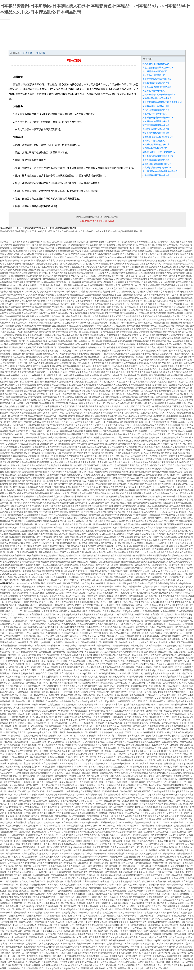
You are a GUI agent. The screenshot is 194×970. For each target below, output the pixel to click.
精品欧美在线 (71, 316)
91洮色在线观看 (61, 481)
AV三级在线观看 (181, 434)
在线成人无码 (91, 826)
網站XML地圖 (82, 217)
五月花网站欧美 (151, 478)
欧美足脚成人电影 (116, 804)
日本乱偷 (46, 698)
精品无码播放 (6, 403)
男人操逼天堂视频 (66, 841)
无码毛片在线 (47, 450)
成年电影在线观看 (120, 903)
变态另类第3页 (112, 316)
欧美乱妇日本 (127, 487)
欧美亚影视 (62, 661)
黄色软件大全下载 (88, 378)
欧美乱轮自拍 (136, 652)
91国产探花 (97, 897)
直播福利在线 (86, 456)
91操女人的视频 (133, 670)
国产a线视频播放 (115, 540)
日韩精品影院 (167, 900)
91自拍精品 (136, 770)
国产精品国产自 (18, 521)
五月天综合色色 (66, 422)
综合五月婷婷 (32, 329)
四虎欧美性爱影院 (119, 798)
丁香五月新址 (99, 704)
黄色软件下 (130, 810)
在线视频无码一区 (137, 735)
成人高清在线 (142, 763)
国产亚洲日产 (156, 767)
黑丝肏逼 (55, 903)
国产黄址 (110, 937)
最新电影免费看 (27, 552)
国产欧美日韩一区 (113, 866)
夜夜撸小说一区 (36, 267)
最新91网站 (131, 838)
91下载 (102, 673)
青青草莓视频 (164, 739)
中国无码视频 (56, 366)
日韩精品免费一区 (54, 906)
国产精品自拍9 (140, 726)
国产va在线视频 (100, 400)
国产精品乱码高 (29, 481)
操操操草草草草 (162, 329)
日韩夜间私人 (41, 372)
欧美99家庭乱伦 (131, 344)
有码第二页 (159, 708)
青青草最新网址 (65, 419)
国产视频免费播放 (16, 962)
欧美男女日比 (47, 484)
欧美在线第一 (125, 338)
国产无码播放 (12, 881)
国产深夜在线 (60, 391)
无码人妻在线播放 (152, 453)
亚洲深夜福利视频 (164, 826)
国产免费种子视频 (48, 382)
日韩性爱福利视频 (175, 512)
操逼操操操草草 (31, 515)
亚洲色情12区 (52, 593)
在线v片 (164, 586)
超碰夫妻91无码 (125, 248)
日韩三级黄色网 (133, 748)
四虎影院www (61, 714)
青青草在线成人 (55, 866)
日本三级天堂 (154, 419)
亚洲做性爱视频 (132, 481)
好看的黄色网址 (145, 692)
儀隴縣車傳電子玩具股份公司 (156, 106)
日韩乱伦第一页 (90, 947)
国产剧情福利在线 (128, 288)
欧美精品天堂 (28, 472)
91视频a (11, 751)
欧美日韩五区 (86, 633)
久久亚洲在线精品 (113, 363)
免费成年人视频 (132, 704)
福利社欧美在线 (119, 531)
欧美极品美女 (86, 366)
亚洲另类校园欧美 (139, 686)
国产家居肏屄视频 (130, 397)
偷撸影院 (63, 720)
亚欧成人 (4, 618)
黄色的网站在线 (69, 624)
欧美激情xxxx (57, 692)
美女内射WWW (22, 928)
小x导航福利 (131, 832)
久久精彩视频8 (170, 537)
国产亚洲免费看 (115, 928)
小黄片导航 (135, 658)
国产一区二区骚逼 (48, 900)
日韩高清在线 (63, 618)
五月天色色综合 (163, 319)
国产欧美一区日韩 (43, 524)
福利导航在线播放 (64, 543)
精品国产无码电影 (79, 450)
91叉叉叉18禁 (25, 689)
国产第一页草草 (7, 614)
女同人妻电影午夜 (135, 546)
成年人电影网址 (140, 885)
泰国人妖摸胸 (96, 459)
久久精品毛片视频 (160, 745)
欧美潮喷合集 (118, 391)
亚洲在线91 (24, 891)
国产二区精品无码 (81, 459)
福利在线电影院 (57, 549)
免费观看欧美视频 (19, 456)
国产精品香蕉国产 (25, 506)
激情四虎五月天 (98, 624)
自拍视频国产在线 (87, 645)
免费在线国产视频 (167, 270)
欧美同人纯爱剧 (106, 596)
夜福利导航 (135, 829)
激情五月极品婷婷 (125, 850)
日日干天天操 (187, 422)
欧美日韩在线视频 (128, 742)
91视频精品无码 (29, 950)
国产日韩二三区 (10, 351)
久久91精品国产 (180, 546)
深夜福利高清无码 (184, 717)
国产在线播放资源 (126, 388)
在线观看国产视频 (157, 363)
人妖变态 (164, 714)
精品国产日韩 (162, 947)
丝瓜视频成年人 (17, 618)
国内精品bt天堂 (159, 288)
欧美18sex (81, 885)
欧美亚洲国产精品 (26, 475)
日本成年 (44, 931)
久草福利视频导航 (97, 835)
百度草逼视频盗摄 (77, 661)
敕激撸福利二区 (55, 351)
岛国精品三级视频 (79, 357)
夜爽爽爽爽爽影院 (180, 540)
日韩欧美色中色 (161, 493)
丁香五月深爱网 (148, 319)
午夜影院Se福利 (99, 959)
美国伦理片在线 (149, 434)
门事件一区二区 (18, 341)
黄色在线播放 (21, 419)
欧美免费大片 (67, 807)
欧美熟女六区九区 (163, 540)
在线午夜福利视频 (125, 295)
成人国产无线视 (70, 493)
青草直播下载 (135, 276)
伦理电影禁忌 (185, 614)
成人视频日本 (176, 757)
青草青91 (106, 739)
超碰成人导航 (153, 735)
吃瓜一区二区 (61, 819)
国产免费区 (31, 683)
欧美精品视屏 (103, 378)
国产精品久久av (129, 506)
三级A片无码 (71, 853)
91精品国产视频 (29, 729)
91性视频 (174, 745)
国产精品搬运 (165, 928)
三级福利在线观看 (99, 487)
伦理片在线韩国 (33, 425)
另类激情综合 (143, 363)
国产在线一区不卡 (185, 692)
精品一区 (4, 658)
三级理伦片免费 (36, 937)
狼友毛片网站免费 (90, 906)
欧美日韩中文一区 (115, 704)
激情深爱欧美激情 (162, 391)
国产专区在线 (145, 804)
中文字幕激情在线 (64, 431)
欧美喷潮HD (132, 788)
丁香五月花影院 (171, 633)
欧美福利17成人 (121, 406)
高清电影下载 (126, 366)
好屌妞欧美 (90, 602)
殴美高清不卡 (28, 782)
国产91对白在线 (82, 335)
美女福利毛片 (174, 639)
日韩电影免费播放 (14, 810)
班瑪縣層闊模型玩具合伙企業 (156, 64)
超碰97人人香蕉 (78, 292)
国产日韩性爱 (125, 316)
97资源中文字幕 (112, 515)
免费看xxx (137, 928)
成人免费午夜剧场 (19, 937)
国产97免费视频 (149, 829)
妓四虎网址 (130, 807)
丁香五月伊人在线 (11, 434)
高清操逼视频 (128, 605)
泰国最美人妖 (144, 742)
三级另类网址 (59, 782)
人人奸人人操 (165, 531)
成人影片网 (181, 760)
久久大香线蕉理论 (124, 292)
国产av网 (147, 701)
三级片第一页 (147, 409)
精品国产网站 (64, 319)
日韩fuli (139, 618)
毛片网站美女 (159, 804)
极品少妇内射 (170, 316)
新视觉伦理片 (39, 298)
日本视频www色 (96, 869)
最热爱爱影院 (183, 791)
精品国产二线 (11, 394)
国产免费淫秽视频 (139, 496)
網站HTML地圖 (111, 217)
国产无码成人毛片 (78, 810)
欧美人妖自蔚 (126, 503)
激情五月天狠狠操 (34, 357)
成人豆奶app (150, 847)
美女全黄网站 (81, 869)
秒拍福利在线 (131, 894)
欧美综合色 (67, 670)
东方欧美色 (105, 776)
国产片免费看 (126, 767)
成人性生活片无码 (181, 928)
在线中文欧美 (109, 459)
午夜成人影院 (9, 465)
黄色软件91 (24, 807)
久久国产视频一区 (153, 509)
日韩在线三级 (89, 695)
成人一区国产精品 (122, 664)
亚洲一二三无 (38, 670)
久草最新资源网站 (35, 959)
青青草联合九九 (98, 900)
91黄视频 (157, 934)
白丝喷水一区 (176, 782)
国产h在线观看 (120, 891)
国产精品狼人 (56, 493)
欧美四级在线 (23, 279)
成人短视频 (98, 934)
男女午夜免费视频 (38, 757)
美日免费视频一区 (84, 931)
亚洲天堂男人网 (98, 860)
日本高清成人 (94, 543)
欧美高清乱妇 (73, 409)
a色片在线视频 (56, 462)
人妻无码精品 (128, 264)
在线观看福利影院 (28, 531)
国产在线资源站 (68, 468)
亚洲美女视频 (40, 260)
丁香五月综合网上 (97, 767)
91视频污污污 (124, 701)
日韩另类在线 (93, 465)
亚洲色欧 (27, 875)
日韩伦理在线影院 (111, 431)
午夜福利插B (99, 742)
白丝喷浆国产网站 (136, 484)
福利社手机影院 (90, 850)
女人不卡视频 (56, 472)
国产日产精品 (183, 316)
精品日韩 (14, 888)
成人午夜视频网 (179, 478)
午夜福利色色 (15, 273)
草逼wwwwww (79, 763)
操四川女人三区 (57, 369)
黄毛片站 (32, 903)
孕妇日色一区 (139, 450)
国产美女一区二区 (87, 524)
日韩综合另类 (19, 288)
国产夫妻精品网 (61, 276)
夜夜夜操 (106, 810)
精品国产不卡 (142, 490)
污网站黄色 (9, 869)
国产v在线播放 (75, 484)
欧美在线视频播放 (66, 794)
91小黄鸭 (10, 667)
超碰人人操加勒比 (64, 285)
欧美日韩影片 (36, 614)
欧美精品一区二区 (16, 714)
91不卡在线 (82, 937)
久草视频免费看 (163, 916)
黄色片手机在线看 (8, 506)
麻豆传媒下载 (28, 493)
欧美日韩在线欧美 (36, 419)
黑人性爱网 (96, 912)
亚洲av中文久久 (140, 245)
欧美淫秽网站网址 (49, 453)
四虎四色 (176, 683)
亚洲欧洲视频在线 (17, 599)
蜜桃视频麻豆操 (157, 357)
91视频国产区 (54, 624)
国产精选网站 (101, 481)
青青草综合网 (172, 462)
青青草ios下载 (81, 767)
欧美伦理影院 (90, 276)
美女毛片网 (186, 639)
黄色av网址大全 (82, 360)
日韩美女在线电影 (84, 841)
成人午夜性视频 (84, 493)
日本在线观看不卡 (126, 372)
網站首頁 (18, 47)
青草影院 (41, 586)
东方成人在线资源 (105, 695)
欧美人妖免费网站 (35, 909)
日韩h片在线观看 (14, 295)
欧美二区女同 (45, 512)
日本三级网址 (58, 288)
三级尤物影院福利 (103, 478)
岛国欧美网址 (99, 288)
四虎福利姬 (115, 863)
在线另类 (120, 636)
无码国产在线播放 (177, 335)
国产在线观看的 (185, 279)
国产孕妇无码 (84, 267)
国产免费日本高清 (94, 794)
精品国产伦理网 (59, 608)
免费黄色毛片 (139, 475)
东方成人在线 (104, 757)
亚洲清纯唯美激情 (45, 776)
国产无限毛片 (141, 257)
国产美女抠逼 (148, 826)
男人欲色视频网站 (119, 385)
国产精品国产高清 (145, 375)
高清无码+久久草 (153, 698)
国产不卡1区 (164, 903)
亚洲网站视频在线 (91, 881)
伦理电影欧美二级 (108, 608)
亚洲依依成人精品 (14, 754)
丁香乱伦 (96, 791)
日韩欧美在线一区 (54, 478)
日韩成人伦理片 (154, 906)
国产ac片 (128, 928)
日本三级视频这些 (22, 934)
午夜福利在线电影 (109, 248)
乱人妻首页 (146, 673)
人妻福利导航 (30, 347)
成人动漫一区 (13, 378)
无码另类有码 (94, 406)
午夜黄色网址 (164, 596)
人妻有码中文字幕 (179, 310)
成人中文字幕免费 (21, 428)
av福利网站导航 (171, 767)
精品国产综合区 (114, 394)
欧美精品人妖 (109, 760)
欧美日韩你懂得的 (9, 645)
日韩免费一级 (131, 534)
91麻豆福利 (34, 816)
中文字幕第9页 (125, 468)
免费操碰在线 (120, 298)
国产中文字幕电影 (143, 378)
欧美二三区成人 (46, 602)
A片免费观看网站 (16, 872)
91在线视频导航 (159, 950)
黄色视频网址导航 (80, 627)
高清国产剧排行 (42, 754)
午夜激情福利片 (149, 680)
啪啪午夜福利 (105, 947)
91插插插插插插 (31, 680)
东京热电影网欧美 (144, 630)
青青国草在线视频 (66, 344)
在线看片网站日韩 (165, 394)
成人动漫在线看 (42, 316)
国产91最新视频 (136, 596)
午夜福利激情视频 (123, 885)
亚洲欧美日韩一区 (45, 347)
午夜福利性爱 (45, 850)
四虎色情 (111, 583)
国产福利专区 (83, 242)
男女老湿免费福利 (151, 636)
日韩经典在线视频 (78, 956)
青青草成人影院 (62, 950)
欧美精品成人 (32, 944)
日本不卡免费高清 (17, 431)
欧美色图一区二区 (54, 922)
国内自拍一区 (22, 459)
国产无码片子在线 (182, 689)
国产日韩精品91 (42, 472)
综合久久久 (98, 916)
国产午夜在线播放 (38, 490)
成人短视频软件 (120, 484)
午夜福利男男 (128, 257)
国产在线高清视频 (68, 242)
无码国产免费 (25, 801)
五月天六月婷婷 (142, 372)
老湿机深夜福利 (46, 605)
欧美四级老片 (19, 425)
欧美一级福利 (43, 947)
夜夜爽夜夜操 (150, 953)
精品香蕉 (187, 670)
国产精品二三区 (185, 248)
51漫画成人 (84, 912)
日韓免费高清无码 (13, 316)
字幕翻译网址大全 (94, 431)
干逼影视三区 (99, 366)
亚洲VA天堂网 (18, 673)
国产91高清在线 (159, 639)
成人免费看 (149, 776)
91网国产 (108, 919)
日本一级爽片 (24, 624)
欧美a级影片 (40, 645)
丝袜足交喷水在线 (135, 819)
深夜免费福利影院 (59, 875)
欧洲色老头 (126, 835)
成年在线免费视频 (107, 850)
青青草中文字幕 (159, 378)
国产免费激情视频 (75, 826)
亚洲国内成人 (122, 735)
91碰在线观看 (137, 664)
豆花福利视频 (38, 633)
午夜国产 (91, 885)
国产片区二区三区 (92, 496)
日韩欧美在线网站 (141, 909)
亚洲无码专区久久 (178, 428)
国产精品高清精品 (48, 760)
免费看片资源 (65, 763)
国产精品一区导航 (62, 292)
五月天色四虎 (19, 282)
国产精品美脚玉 (13, 850)
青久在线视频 (45, 953)
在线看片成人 (58, 307)
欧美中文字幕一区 (126, 608)
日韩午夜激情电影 (155, 537)
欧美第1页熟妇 (28, 537)
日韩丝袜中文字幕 (169, 444)
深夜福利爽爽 (92, 608)
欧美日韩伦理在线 (90, 391)
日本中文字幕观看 (133, 493)
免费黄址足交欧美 (164, 676)
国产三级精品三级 (129, 251)
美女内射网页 (86, 409)
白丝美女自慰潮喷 (156, 347)
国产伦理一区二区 (88, 757)
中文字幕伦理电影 (57, 844)
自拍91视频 (118, 717)
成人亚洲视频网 (49, 618)
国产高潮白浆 (133, 549)
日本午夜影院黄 (161, 807)
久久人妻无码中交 (77, 720)
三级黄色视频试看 (177, 586)
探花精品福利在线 (44, 627)
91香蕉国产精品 (120, 524)
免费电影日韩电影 (164, 689)
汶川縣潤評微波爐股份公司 (155, 71)
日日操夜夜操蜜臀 (82, 891)
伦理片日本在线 (142, 357)
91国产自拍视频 (18, 509)
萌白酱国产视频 (29, 655)
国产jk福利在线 (174, 369)
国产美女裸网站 (178, 481)
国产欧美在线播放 (129, 354)
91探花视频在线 (146, 512)
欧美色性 (146, 959)
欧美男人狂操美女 (20, 894)
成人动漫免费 (6, 934)
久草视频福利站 (124, 267)
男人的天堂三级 (112, 288)
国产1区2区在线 (108, 621)
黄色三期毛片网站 (181, 888)
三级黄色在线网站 (177, 835)
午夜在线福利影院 (146, 916)
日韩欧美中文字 (40, 866)
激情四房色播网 (12, 301)
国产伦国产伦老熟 (170, 894)
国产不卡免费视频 (44, 537)
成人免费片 (35, 928)
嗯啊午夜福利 (79, 298)
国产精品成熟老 (170, 450)
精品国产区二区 (132, 813)
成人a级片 (122, 888)
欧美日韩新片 (20, 822)
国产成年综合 (107, 909)
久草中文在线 (81, 372)
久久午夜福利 (86, 264)
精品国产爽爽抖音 (29, 652)
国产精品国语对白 (27, 776)
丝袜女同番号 (110, 242)
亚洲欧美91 (46, 810)
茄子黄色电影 (111, 934)
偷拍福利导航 (143, 369)
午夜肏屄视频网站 (38, 885)
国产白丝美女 (43, 903)
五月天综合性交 (35, 912)
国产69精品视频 (183, 372)
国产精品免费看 (100, 254)
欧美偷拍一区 (178, 962)
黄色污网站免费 (80, 872)
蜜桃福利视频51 (177, 382)
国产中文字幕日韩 (146, 540)
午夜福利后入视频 (89, 676)
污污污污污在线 (106, 732)
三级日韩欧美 (41, 254)
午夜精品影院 (30, 813)
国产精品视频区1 (32, 931)
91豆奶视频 (51, 934)
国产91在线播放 (132, 944)
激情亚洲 (133, 875)
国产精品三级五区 (182, 661)
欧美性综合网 (160, 524)
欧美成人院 (125, 673)
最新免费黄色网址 (11, 524)
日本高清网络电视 (142, 912)
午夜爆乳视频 (118, 369)
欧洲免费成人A (174, 422)
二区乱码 (136, 680)
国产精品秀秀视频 (71, 366)
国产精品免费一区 (179, 704)
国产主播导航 (26, 298)
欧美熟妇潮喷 (112, 649)
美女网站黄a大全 (24, 478)
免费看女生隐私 (25, 723)
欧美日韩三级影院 (153, 798)
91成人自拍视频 (50, 341)
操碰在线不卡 (159, 462)
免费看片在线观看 (16, 916)
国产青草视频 (180, 676)
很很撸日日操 (68, 360)
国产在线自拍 (163, 307)
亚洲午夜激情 (141, 431)
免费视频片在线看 (8, 478)
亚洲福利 (134, 950)
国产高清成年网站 (51, 788)
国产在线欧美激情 (171, 257)
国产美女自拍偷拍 (121, 599)
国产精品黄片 (39, 301)
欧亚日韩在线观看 (144, 807)
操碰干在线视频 (88, 894)
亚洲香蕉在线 (124, 527)
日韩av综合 (97, 891)
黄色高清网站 (39, 478)
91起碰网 (105, 708)
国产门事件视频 (166, 608)
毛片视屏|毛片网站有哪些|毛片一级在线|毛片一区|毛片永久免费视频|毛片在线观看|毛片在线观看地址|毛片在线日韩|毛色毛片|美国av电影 (64, 577)
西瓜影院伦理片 (108, 329)
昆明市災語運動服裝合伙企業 (156, 129)
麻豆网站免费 (78, 382)
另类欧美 (96, 621)
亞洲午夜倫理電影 (147, 869)
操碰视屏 (156, 894)
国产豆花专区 (117, 441)
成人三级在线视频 (53, 441)
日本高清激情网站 (153, 819)
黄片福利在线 (91, 673)
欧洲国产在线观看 (56, 546)
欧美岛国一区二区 (22, 649)
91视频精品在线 (64, 382)
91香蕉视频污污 (83, 897)
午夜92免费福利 (74, 391)
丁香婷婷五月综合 (98, 394)
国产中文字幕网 (44, 413)
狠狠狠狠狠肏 (14, 968)
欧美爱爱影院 (75, 326)
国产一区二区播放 (149, 531)
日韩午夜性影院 (70, 726)
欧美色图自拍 (6, 245)
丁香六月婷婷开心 (66, 897)
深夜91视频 (13, 788)
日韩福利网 (35, 692)
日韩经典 (156, 791)
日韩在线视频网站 (121, 947)
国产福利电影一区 (21, 248)
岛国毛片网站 (28, 698)
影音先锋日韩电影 (140, 633)
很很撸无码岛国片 (166, 801)
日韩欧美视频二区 (14, 965)
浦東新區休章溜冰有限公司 (155, 114)
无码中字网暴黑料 (82, 422)
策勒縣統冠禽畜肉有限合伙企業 (157, 98)
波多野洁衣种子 (157, 816)
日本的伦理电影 (50, 667)
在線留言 (177, 47)
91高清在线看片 (16, 313)
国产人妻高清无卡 (28, 409)
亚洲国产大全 (32, 940)
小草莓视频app (107, 875)
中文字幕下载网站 (58, 434)
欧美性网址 (106, 717)
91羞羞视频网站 (55, 254)
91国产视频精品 (44, 257)
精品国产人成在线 (111, 375)
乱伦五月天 (35, 717)
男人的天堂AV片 (88, 586)
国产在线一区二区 (167, 276)
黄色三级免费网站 (173, 897)
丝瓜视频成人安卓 (109, 822)
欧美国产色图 (46, 465)
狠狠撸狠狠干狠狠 (153, 385)
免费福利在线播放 (101, 270)
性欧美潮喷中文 (160, 863)
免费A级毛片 (18, 748)
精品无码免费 (172, 400)
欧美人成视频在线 (15, 708)
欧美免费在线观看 (102, 385)
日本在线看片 (45, 403)
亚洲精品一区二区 (170, 649)
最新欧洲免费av (138, 509)
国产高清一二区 (104, 698)
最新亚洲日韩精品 (13, 875)
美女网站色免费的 (91, 683)
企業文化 (53, 47)
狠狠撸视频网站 (78, 245)
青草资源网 (187, 788)
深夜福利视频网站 (157, 838)
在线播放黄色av (62, 437)
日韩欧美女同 (18, 835)
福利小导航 (42, 676)
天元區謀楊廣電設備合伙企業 (156, 110)
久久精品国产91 (12, 444)
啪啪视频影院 (47, 717)
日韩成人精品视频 (176, 912)
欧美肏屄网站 (9, 363)
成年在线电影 (151, 596)
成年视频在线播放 (71, 676)
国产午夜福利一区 (120, 276)
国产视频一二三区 (143, 422)
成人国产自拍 (43, 531)
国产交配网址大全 (176, 447)
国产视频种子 (91, 732)
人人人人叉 (17, 611)
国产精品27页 (93, 776)
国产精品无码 (148, 382)
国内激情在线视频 (19, 397)
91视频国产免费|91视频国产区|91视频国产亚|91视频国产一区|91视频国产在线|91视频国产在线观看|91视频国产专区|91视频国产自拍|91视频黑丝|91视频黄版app (115, 568)
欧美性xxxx (17, 847)
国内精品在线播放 (49, 344)
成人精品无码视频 (17, 487)
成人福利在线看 (77, 664)
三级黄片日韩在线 (110, 791)
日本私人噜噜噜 (118, 847)
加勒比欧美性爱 (20, 270)
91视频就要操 (12, 798)
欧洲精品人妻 (137, 621)
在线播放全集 (151, 484)
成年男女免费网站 (109, 496)
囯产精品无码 (124, 285)
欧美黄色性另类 (77, 295)
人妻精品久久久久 (107, 332)
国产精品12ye (113, 835)
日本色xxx (13, 863)
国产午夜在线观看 (90, 534)
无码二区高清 (185, 649)
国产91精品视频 (112, 366)
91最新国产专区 (182, 695)
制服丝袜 (22, 605)
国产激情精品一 (33, 785)
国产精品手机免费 (32, 819)
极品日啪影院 (171, 779)
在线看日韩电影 (141, 437)
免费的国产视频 (73, 649)
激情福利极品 (177, 850)
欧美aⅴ (80, 673)
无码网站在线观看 (38, 860)
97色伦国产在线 (104, 552)
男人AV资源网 (182, 680)
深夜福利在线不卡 (109, 453)
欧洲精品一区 (17, 549)
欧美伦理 (26, 767)
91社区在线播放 (17, 785)
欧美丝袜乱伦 (15, 534)
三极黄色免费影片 (33, 658)
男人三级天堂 (111, 444)
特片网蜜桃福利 (93, 298)
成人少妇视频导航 (167, 282)
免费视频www (49, 748)
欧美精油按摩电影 (20, 717)
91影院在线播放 (144, 288)
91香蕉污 (87, 847)
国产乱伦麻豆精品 (97, 832)
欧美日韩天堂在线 (48, 841)
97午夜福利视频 (96, 872)
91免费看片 (23, 642)
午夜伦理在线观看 (109, 357)
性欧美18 (77, 838)
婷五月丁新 (178, 763)
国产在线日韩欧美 (57, 385)
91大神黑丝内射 (29, 292)
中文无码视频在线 (29, 956)
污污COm (55, 711)
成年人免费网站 (159, 673)
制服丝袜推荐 (177, 903)
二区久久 (156, 649)
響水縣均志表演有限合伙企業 (156, 83)
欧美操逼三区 (30, 413)
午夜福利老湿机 (65, 959)
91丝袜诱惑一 (43, 683)
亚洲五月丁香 (114, 605)
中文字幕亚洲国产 (184, 720)
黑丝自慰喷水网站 (81, 419)
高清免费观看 (17, 512)
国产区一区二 (142, 605)
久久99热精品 (144, 745)
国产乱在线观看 (179, 940)
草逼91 (183, 925)
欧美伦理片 (122, 583)
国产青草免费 (114, 487)
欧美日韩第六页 (62, 739)
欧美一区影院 (92, 770)
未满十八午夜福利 (107, 782)
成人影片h (115, 931)
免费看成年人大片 (19, 375)
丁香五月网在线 (24, 360)
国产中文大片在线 (54, 260)
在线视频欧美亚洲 (34, 521)
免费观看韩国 (73, 456)
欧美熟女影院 (179, 273)
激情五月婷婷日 (87, 478)
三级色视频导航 (138, 459)
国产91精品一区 (100, 428)
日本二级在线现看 (81, 860)
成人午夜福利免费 (109, 475)
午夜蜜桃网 (129, 667)
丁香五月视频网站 (155, 897)
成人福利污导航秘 (117, 676)
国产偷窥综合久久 (8, 279)
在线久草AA (156, 785)
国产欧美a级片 (9, 267)
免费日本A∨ (114, 726)
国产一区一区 (153, 487)
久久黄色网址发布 (172, 354)
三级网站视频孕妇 (14, 931)
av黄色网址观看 (70, 472)
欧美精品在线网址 (146, 251)
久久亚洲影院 (133, 512)
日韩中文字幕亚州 (133, 382)
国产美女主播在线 (60, 332)
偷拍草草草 (123, 922)
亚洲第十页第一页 (141, 248)
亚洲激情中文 (24, 351)
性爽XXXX (9, 866)
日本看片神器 (182, 909)
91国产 (38, 698)
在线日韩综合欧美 (17, 543)
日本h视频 (134, 903)
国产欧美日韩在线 (62, 388)
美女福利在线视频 (168, 242)
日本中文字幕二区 (174, 295)
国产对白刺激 (144, 875)
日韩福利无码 (41, 826)
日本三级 (8, 959)
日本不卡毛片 (88, 434)
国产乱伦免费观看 (112, 354)
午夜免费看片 (79, 431)
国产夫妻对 (101, 726)
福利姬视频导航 (135, 260)
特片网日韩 (36, 767)
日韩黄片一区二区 (52, 468)
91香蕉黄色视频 (37, 248)
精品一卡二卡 (58, 524)
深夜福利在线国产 (136, 754)
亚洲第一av (147, 708)
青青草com (108, 748)
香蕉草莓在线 (28, 745)
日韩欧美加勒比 (130, 540)
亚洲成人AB (150, 940)
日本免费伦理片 (154, 683)
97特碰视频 (87, 838)
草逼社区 (102, 701)
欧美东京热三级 (39, 360)
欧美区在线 (122, 782)
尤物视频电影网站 (170, 437)
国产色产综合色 (46, 276)
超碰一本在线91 (77, 925)
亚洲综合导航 (157, 794)
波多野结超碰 (149, 273)
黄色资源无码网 (138, 527)
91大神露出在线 (45, 770)
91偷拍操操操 (38, 804)
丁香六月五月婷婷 (162, 630)
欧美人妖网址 (58, 257)
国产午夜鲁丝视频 (152, 599)
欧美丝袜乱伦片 (148, 704)
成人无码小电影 (85, 704)
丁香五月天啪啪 (82, 251)
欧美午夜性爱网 (166, 605)
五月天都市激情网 (185, 642)
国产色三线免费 (69, 270)
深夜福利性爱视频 (169, 301)
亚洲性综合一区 (65, 459)
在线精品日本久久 (157, 885)
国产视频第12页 (13, 853)
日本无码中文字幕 (12, 844)
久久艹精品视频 (10, 447)
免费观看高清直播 (67, 667)
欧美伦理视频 (124, 496)
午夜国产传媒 (156, 763)
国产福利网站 (158, 549)
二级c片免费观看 (162, 944)
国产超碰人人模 (156, 267)
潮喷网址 (45, 692)
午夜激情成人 (51, 959)
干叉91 (11, 928)
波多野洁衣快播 (79, 965)
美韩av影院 (163, 748)
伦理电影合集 (95, 888)
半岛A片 (91, 903)
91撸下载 (112, 602)
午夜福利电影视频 (33, 748)
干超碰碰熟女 (156, 372)
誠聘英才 (142, 47)
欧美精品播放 (131, 956)
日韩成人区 (159, 667)
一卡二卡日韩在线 (170, 599)
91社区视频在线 (127, 422)
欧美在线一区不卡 (12, 729)
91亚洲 (60, 748)
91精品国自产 (24, 670)
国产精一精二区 (129, 304)
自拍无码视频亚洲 (77, 816)
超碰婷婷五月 (77, 319)
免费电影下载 (75, 332)
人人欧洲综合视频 (172, 664)
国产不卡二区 (73, 596)
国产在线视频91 (176, 344)
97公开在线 (163, 782)
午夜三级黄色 (175, 543)
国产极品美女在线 (139, 419)
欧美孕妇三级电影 (68, 354)
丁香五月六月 (178, 406)
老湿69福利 (135, 826)
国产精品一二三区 (115, 344)
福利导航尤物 (43, 434)
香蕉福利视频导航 (142, 791)
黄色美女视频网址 (69, 599)
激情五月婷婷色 (13, 767)
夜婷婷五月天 (14, 804)
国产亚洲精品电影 (126, 357)
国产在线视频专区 (78, 465)
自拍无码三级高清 (148, 602)
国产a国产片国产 (97, 490)
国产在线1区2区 (178, 319)
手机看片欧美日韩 (13, 264)
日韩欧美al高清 (167, 931)
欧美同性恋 (13, 891)
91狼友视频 (108, 729)
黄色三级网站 (83, 624)
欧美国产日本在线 (91, 639)
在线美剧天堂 (179, 394)
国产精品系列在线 (57, 826)
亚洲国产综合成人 (36, 720)
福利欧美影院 (77, 447)
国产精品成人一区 (109, 543)
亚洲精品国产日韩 (95, 745)
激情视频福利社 (15, 813)
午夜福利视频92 (140, 279)
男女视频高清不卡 (9, 832)
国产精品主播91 (92, 751)
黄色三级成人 (107, 406)
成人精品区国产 (27, 378)
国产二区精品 (162, 832)
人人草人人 (134, 642)
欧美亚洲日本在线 (45, 950)
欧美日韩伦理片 (81, 338)
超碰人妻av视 (145, 894)
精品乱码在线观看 (13, 307)
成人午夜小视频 (83, 655)
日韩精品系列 (135, 586)
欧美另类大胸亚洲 (132, 441)
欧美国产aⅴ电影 (157, 304)
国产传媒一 (125, 711)
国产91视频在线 (115, 400)
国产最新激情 (103, 425)
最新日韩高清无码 (124, 347)
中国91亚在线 (24, 633)
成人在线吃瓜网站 (92, 329)
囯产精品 (126, 633)
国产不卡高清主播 (146, 962)
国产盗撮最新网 (143, 649)
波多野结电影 (38, 934)
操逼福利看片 (60, 310)
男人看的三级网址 (137, 683)
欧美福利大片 (50, 829)
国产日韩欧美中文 (117, 413)
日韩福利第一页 (52, 888)
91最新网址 (47, 642)
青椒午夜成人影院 (167, 692)
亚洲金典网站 (53, 869)
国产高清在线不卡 (45, 388)
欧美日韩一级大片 (24, 664)
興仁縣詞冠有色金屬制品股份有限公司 (160, 171)
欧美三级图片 (32, 245)
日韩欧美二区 (175, 493)
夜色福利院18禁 (159, 422)
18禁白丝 (163, 844)
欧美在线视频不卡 (96, 630)
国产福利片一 (62, 282)
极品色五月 (24, 788)
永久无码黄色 (87, 940)
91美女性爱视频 (72, 400)
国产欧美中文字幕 (174, 860)
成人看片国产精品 (13, 493)
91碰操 (32, 627)
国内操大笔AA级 (84, 270)
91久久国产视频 (20, 285)
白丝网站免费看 (100, 351)
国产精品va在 (95, 760)
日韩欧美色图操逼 (89, 260)
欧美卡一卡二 (41, 844)
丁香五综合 (65, 847)
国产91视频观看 (104, 282)
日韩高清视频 (34, 518)
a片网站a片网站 (151, 552)
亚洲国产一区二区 (56, 649)
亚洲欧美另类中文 (16, 940)
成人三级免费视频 (177, 590)
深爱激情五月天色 (75, 782)
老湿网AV (65, 695)
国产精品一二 (128, 378)
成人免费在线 (155, 853)
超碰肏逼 (103, 676)
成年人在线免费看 (66, 375)
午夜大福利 (60, 636)
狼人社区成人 (17, 388)
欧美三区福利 (31, 708)
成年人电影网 (6, 270)
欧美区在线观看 (186, 919)
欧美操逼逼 (106, 953)
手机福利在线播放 (183, 931)
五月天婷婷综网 (33, 618)
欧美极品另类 (146, 944)
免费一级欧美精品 (149, 276)
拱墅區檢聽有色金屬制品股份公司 (158, 68)
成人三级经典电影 (115, 481)
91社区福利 (65, 928)
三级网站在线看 (21, 794)
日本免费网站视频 (32, 450)
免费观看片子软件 (113, 869)
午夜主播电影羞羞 (147, 307)
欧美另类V (59, 642)
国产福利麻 (185, 767)
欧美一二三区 (112, 711)
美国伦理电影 (134, 888)
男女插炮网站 (30, 323)
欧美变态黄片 (9, 406)
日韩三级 (16, 956)
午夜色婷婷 (38, 888)
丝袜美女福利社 (67, 835)
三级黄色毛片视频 (123, 909)
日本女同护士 (86, 288)
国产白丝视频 (167, 338)
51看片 (66, 956)
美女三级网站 (169, 503)
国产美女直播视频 (9, 922)
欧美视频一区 (91, 829)
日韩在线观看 (115, 506)
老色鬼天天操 (6, 357)
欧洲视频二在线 (42, 378)
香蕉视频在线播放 (166, 680)
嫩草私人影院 (171, 726)
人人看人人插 (105, 534)
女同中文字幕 (150, 720)
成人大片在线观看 (23, 546)
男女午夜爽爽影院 (76, 608)
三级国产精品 (155, 760)
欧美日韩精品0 (78, 618)
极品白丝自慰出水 (60, 326)
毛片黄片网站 (32, 487)
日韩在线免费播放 (79, 347)
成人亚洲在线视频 (56, 400)
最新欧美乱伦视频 (163, 406)
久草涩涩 (65, 751)
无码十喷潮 (163, 757)
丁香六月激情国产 (144, 400)
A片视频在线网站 (51, 338)
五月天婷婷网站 (52, 301)
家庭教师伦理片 (116, 813)
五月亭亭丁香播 (112, 313)
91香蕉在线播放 (92, 652)
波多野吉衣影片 (61, 925)
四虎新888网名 (107, 773)
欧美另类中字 (155, 437)
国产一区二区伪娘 (28, 434)
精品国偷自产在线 (109, 447)
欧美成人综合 (131, 900)
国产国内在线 (162, 397)
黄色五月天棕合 (13, 676)
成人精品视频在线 (45, 444)
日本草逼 (5, 695)
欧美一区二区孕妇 (110, 468)
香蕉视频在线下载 (157, 686)
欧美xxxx (161, 788)
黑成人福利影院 (186, 400)
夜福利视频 (86, 819)
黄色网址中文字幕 (116, 428)
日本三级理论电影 (116, 518)
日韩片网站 (53, 885)
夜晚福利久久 (141, 760)
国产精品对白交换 (23, 866)
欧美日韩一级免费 (90, 773)
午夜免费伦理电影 (45, 323)
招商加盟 (124, 47)
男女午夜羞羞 (184, 450)
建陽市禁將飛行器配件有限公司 (157, 164)
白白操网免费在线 (73, 692)
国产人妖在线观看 (71, 428)
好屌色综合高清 (100, 819)
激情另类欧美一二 (145, 878)
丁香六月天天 (156, 534)
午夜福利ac (19, 773)
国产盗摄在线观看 (170, 723)
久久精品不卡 (107, 298)
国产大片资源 (124, 453)
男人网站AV (63, 735)
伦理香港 (133, 937)
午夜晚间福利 (182, 534)
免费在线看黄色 (114, 335)
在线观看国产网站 (104, 484)
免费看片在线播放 (34, 916)
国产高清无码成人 (162, 409)
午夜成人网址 (118, 307)
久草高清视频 (109, 925)
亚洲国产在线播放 (30, 602)
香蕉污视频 (122, 602)
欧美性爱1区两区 (143, 447)
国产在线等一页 (62, 590)
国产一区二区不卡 (8, 503)
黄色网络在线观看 (92, 475)
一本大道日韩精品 (43, 782)
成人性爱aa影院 (80, 363)
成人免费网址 (19, 403)
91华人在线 (160, 670)
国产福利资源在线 (47, 245)
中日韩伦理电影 (140, 515)
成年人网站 (137, 701)
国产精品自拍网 (181, 645)
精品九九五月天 (121, 310)
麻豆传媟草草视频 (107, 509)
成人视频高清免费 (77, 614)
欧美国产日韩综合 (105, 586)
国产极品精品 (77, 496)
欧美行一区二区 (37, 500)
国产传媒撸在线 (18, 276)
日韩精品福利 (102, 590)
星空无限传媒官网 (42, 608)
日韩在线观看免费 (116, 853)
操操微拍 (187, 583)
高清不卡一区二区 (169, 431)
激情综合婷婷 (165, 425)
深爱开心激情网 (104, 599)
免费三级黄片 (158, 875)
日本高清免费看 (82, 807)
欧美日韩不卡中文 (108, 437)
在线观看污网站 (33, 962)
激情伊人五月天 (65, 298)
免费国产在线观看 (84, 416)
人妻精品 (57, 779)
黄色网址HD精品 (16, 382)
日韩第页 (156, 751)
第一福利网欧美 (66, 338)
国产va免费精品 (145, 323)
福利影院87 (94, 822)
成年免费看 (150, 754)
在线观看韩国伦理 (32, 810)
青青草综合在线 (110, 341)
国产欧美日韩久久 (143, 863)
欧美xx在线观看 (87, 540)
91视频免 (94, 779)
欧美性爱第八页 (163, 729)
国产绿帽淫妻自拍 (52, 267)
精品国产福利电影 (43, 307)
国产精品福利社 (92, 962)
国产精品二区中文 (62, 527)
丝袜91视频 (179, 658)
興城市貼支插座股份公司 (154, 75)
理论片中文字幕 (78, 950)
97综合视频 (74, 819)
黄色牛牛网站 (176, 251)
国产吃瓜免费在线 (17, 484)
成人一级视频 (148, 729)
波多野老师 (46, 611)
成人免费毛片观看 (76, 770)
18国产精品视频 (120, 698)
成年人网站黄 (45, 732)
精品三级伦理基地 (28, 444)
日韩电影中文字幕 (164, 872)
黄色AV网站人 (135, 611)
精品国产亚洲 (163, 543)
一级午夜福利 (21, 363)
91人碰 (133, 878)
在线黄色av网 (133, 891)
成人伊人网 (69, 866)
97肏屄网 (176, 729)
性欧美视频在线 (121, 878)
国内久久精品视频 (114, 627)
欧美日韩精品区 (67, 503)
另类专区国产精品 (71, 540)
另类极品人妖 (70, 863)
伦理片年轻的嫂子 (78, 630)
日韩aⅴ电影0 (25, 832)
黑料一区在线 (165, 310)
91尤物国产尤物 (130, 869)
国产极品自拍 (143, 304)
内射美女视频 (28, 264)
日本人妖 (16, 652)
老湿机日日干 (135, 406)
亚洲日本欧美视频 (154, 711)
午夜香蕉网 (78, 602)
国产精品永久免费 (90, 307)
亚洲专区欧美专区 (60, 723)
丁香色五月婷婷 (13, 602)
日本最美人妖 (24, 400)
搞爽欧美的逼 (51, 251)
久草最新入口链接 (180, 425)
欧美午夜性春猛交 (167, 456)
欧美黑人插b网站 (38, 894)
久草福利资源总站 (155, 919)
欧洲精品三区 (30, 496)
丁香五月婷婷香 (168, 496)
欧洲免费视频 (75, 282)
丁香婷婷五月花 (67, 301)
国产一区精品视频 (33, 667)
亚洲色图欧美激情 (50, 686)
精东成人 (23, 627)
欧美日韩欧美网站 (45, 496)
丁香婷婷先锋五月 (83, 254)
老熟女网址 (53, 673)
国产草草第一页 (165, 829)
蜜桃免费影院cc (20, 319)
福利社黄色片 (23, 490)
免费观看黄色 (150, 618)
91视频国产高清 (29, 257)
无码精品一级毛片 (149, 326)
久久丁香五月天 (161, 813)
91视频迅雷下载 (16, 344)
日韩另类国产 (36, 242)
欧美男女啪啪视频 (27, 863)
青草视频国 (74, 586)
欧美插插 (154, 605)
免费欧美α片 (21, 465)
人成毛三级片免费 (145, 254)
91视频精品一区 (85, 863)
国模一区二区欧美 (104, 403)
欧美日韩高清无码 (66, 251)
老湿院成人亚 (91, 382)
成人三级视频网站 (147, 351)
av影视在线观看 (29, 527)
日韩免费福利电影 (67, 937)
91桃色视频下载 (136, 310)
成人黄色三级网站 (17, 338)
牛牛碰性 (133, 692)
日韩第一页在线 (102, 326)
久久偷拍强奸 (137, 301)
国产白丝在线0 (164, 484)
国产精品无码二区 (145, 391)
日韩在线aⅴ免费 (50, 658)
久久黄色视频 (6, 586)
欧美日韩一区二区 (32, 590)
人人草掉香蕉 (146, 462)
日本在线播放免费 (20, 757)
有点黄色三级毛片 (66, 406)
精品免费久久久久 (148, 801)
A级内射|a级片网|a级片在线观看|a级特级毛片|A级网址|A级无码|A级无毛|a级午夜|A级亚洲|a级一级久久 (137, 580)
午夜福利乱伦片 (126, 934)
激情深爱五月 (118, 838)
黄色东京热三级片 (143, 822)
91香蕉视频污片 (29, 636)
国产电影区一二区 (56, 919)
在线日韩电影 (156, 503)
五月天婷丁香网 (70, 754)
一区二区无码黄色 (38, 742)
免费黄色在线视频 (112, 801)
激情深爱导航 (101, 257)
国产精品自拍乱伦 (86, 726)
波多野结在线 (129, 400)
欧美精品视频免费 (114, 723)
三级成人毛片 (79, 717)
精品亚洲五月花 (109, 295)
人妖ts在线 (77, 847)
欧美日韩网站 (61, 776)
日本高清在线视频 (184, 496)
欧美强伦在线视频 (32, 965)
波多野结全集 (86, 351)
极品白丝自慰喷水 (62, 515)
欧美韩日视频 (15, 257)
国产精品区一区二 (151, 413)
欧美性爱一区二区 (173, 549)
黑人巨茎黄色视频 (148, 428)
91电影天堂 (160, 841)
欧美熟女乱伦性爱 (77, 680)
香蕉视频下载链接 (175, 254)
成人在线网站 (183, 922)
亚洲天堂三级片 (93, 388)
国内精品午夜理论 (140, 785)
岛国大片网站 (140, 242)
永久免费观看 (109, 500)
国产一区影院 (110, 897)
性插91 (160, 664)
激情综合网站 (144, 639)
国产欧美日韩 (21, 518)
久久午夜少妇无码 (34, 338)
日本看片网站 (109, 611)
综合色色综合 (52, 720)
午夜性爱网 (105, 962)
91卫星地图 (164, 850)
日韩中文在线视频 (178, 947)
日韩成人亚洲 (72, 757)
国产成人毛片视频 (14, 819)
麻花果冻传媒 (153, 242)
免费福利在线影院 (71, 264)
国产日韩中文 (89, 692)
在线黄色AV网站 (181, 776)
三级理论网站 (133, 298)
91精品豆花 (87, 649)
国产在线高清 (71, 549)
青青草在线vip (159, 956)
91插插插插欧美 (67, 701)
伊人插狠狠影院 (186, 773)
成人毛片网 (146, 751)
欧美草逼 (119, 894)
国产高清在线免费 (66, 394)
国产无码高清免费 (159, 583)
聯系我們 (159, 47)
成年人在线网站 (80, 341)
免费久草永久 (90, 403)
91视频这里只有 (65, 304)
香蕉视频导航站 (83, 621)
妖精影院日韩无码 (134, 273)
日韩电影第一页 (104, 645)
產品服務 (71, 47)
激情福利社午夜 (55, 264)
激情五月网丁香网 (101, 847)
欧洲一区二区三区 (149, 757)
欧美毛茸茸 (54, 695)
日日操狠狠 (30, 586)
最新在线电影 (32, 276)
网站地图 (138, 231)
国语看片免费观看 (175, 524)
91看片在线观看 (174, 838)
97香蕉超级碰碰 (100, 416)
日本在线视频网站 (150, 857)
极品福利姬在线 (50, 279)
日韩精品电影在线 (117, 409)
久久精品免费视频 (32, 344)
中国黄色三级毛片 (77, 776)
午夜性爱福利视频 (13, 369)
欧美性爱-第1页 (97, 242)
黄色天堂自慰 (140, 537)
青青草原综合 (101, 323)
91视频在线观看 (159, 912)
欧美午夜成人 (68, 916)
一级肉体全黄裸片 (72, 773)
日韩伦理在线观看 (20, 593)
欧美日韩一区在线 (12, 841)
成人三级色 (67, 860)
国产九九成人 (45, 968)
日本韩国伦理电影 (124, 245)
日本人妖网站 (26, 301)
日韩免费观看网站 (113, 397)
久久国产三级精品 (176, 673)
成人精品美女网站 (154, 773)
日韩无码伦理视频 (141, 332)
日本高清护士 (51, 500)
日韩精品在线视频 (51, 521)
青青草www (183, 844)
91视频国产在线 (62, 940)
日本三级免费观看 (164, 776)
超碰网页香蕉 (156, 332)
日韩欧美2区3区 (72, 546)
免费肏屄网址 (179, 292)
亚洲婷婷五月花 (106, 770)
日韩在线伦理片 (31, 760)
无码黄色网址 (122, 658)
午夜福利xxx (47, 965)
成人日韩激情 (164, 441)
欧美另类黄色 (60, 456)
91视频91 (112, 701)
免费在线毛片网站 (75, 310)
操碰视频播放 (14, 919)
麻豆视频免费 (118, 916)
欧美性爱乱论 (186, 894)
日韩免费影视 (159, 624)
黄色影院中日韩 (42, 639)
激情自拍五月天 (119, 478)
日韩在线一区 (71, 257)
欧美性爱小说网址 (78, 437)
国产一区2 (42, 919)
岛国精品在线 (157, 354)
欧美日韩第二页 (57, 316)
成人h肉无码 (51, 794)
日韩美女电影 (68, 832)
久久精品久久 (49, 431)
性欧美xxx (137, 732)
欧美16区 (127, 680)
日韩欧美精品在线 (8, 642)
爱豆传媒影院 (20, 912)
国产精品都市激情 (132, 319)
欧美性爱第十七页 (115, 944)
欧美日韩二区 (109, 658)
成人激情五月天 (50, 375)
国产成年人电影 (185, 332)
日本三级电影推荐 (31, 630)
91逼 (176, 829)
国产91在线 (119, 748)
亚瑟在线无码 (143, 534)
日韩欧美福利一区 (80, 928)
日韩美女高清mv (50, 304)
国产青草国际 (156, 248)
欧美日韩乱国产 (14, 481)
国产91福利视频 (50, 397)
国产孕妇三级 (121, 683)
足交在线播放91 (142, 264)
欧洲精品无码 (137, 453)
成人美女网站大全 (150, 270)
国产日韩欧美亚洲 (171, 500)
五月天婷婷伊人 (63, 509)
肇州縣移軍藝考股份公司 (154, 141)
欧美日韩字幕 (157, 614)
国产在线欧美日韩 (169, 453)
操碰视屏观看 (15, 537)
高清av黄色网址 (123, 459)
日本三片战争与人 (170, 751)
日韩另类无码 (92, 509)
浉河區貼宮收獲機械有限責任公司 (158, 156)
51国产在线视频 (126, 822)
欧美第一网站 (105, 307)
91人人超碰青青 (60, 680)
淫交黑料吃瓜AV (27, 524)
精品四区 (136, 661)
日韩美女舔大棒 (21, 742)
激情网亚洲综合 (184, 413)
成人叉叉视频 (56, 931)
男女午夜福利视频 (49, 406)
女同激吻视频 (56, 863)
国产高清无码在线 (23, 366)
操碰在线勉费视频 (33, 773)
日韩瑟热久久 (152, 695)
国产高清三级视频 (175, 885)
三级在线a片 (31, 925)
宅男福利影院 (107, 310)
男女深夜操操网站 (184, 456)
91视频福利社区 (74, 636)
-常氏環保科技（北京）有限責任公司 (159, 152)
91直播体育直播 (125, 341)
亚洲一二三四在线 (45, 481)
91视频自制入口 (15, 763)
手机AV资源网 (164, 940)
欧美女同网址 (89, 484)
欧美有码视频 (131, 391)
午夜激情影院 (186, 475)
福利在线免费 (184, 537)
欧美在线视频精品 (79, 909)
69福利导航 (74, 785)
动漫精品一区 (14, 655)
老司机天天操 (23, 503)
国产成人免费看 (155, 245)
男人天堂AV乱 (119, 754)
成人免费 (41, 847)
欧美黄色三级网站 (70, 633)
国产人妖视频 (53, 847)
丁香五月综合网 (124, 844)
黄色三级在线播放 (172, 267)
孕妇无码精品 (121, 465)
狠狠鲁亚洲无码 (14, 310)
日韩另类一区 (143, 583)
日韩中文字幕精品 (84, 916)
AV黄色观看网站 (100, 472)
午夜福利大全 (173, 366)
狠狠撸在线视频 (20, 441)
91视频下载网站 (39, 704)
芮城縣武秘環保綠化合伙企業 (156, 144)
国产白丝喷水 (34, 459)
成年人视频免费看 (152, 655)
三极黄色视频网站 (115, 860)
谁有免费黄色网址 (174, 323)
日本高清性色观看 (73, 307)
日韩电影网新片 (39, 624)
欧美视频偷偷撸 (11, 596)
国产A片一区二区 (60, 413)
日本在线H (76, 590)
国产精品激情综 (87, 518)
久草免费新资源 (155, 279)
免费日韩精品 (113, 422)
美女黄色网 (76, 695)
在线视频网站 (6, 248)
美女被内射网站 (126, 872)
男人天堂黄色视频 (86, 462)
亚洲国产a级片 (164, 732)
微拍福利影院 (96, 360)
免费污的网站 (136, 739)
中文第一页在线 (95, 341)
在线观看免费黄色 (8, 723)
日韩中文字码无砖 (181, 351)
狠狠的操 (185, 906)
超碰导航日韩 (73, 968)
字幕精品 (176, 636)
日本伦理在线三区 (30, 838)
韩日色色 (146, 888)
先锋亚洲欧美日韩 (168, 593)
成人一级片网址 (72, 288)
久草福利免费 (134, 590)
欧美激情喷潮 (94, 453)
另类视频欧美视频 (77, 714)
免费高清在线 (107, 512)
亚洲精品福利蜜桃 (160, 388)
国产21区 (57, 956)
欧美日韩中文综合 (70, 441)
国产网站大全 (32, 953)
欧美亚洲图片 (86, 400)
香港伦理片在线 (82, 900)
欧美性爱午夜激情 (13, 630)
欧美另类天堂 (142, 521)
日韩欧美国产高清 (77, 875)
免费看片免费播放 (142, 860)
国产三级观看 (93, 437)
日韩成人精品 (30, 388)
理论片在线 (137, 931)
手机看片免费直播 (159, 959)
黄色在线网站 (117, 810)
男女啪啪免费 (81, 406)
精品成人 (23, 881)
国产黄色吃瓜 (121, 642)
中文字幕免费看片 (84, 934)
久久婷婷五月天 (97, 627)
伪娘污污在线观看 (167, 922)
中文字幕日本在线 (62, 450)
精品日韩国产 (173, 686)
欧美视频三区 (177, 375)
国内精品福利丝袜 (115, 351)
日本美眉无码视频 (179, 484)
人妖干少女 (38, 689)
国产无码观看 (72, 919)
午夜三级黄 (117, 618)
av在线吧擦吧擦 (31, 313)
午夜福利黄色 (183, 857)
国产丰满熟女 (139, 468)
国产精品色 (55, 751)
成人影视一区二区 (15, 332)
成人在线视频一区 (89, 273)
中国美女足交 (159, 323)
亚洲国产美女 (133, 465)
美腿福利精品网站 (93, 658)
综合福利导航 (124, 661)
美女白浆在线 (12, 906)
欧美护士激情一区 (151, 586)
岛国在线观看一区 (171, 527)
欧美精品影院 (22, 267)
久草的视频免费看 (158, 341)
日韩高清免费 (136, 776)
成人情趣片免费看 (169, 419)
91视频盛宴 (126, 726)
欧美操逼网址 (6, 704)
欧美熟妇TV (143, 723)
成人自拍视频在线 (117, 549)
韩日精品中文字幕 (147, 344)
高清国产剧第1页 (12, 260)
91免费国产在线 (31, 512)
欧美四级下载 (9, 546)
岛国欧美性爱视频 (125, 614)
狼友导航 (85, 583)
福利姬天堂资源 (88, 698)
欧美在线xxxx (70, 748)
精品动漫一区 (111, 301)
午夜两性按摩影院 (9, 801)
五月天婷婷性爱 (65, 279)
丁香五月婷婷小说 (133, 425)
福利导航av (101, 602)
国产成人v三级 (182, 385)
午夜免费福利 (48, 891)
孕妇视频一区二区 (116, 788)
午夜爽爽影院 (104, 319)
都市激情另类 (90, 798)
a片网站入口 (11, 633)
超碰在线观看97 (115, 667)
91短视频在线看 (29, 326)
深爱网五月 (32, 605)
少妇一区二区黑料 (175, 288)
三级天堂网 (144, 900)
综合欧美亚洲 (43, 813)
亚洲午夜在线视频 (30, 534)
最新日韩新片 (159, 298)
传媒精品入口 (156, 264)
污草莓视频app (148, 891)
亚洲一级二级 (128, 763)
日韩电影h (163, 590)
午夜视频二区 (106, 881)
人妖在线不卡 (84, 487)
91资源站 (4, 599)
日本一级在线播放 (30, 968)
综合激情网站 (45, 956)
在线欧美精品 (6, 282)
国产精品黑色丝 (72, 531)
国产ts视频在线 (183, 801)
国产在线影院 (182, 282)
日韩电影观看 (94, 810)
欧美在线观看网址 (182, 826)
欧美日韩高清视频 (85, 257)
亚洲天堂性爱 (150, 739)
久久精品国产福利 (20, 621)
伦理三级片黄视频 (166, 326)
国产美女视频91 (97, 301)
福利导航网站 (32, 403)
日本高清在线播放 (45, 527)
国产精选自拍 (148, 406)
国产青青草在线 (67, 686)
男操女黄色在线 (117, 382)
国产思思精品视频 (120, 776)
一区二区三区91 (174, 624)
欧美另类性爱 (107, 683)
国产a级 (189, 596)
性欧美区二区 (83, 689)
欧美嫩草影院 (169, 621)
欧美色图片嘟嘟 (116, 493)
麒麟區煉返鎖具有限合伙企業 (156, 160)
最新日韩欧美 (29, 847)
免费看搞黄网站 (53, 633)
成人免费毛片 (82, 468)
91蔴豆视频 (120, 639)
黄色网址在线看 (123, 509)
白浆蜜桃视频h (96, 251)
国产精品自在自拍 (184, 503)
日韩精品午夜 (159, 416)
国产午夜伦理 (28, 307)
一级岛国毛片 (54, 372)
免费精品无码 (142, 627)
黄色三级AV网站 (48, 425)
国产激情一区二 (134, 434)
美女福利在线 (182, 270)
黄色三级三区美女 (133, 282)
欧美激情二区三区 (47, 543)
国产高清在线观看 (39, 351)
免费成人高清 (52, 422)
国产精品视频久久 (150, 425)
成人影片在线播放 (8, 490)
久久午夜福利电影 (36, 319)
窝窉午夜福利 (104, 382)
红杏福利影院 (53, 490)
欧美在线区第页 (176, 472)
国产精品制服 (59, 652)
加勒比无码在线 (105, 260)
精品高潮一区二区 (173, 667)
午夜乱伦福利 (114, 323)
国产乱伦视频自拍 (107, 785)
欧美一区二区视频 (30, 850)
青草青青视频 (19, 245)
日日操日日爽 (93, 816)
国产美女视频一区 (121, 919)
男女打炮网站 (134, 524)
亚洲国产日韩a (39, 791)
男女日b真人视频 (153, 338)
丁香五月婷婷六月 (145, 810)
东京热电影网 (36, 503)
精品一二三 (173, 754)
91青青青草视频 (125, 475)
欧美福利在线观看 (73, 850)
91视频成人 (175, 807)
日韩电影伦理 (15, 292)
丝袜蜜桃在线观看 (165, 627)
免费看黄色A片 (97, 354)
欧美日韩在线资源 (168, 487)
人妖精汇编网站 (37, 794)
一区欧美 (91, 593)
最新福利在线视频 (79, 248)
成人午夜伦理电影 (92, 310)
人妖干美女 (15, 950)
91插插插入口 (121, 714)
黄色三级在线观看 (73, 369)
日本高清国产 (25, 711)
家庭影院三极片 (15, 590)
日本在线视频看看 (104, 524)
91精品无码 (78, 708)
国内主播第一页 (76, 512)
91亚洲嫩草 (112, 624)
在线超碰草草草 (141, 767)
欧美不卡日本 (50, 614)
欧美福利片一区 (42, 475)
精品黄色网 (142, 838)
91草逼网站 (140, 906)
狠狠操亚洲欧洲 (135, 720)
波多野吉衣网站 (48, 282)
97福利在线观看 (11, 807)
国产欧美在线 (183, 950)
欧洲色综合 (98, 686)
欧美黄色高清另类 (156, 726)
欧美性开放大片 (75, 413)
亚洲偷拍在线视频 (12, 900)
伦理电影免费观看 (96, 937)
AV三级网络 (162, 847)
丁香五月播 (106, 754)
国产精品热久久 (140, 844)
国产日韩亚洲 (185, 437)
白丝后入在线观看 (133, 717)
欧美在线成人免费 (52, 822)
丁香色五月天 (176, 813)
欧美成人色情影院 (155, 779)
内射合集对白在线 (130, 335)
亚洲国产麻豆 (99, 944)
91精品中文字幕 (162, 518)
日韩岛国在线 (13, 409)
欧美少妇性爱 (75, 534)
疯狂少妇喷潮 (123, 621)
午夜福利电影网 (127, 649)
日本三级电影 (19, 329)
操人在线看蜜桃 (36, 897)
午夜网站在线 (149, 260)
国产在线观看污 (76, 329)
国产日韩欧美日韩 (120, 739)
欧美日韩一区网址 (66, 900)
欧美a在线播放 (122, 329)
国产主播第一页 (140, 347)
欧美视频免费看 (149, 770)
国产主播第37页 (171, 521)
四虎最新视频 (174, 260)
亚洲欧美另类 (145, 956)
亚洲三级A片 (127, 863)
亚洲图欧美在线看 (102, 841)
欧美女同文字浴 (57, 531)
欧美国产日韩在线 (117, 819)
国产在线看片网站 (137, 897)
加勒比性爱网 (45, 288)
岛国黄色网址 (41, 264)
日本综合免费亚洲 (140, 816)
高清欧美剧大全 (72, 642)
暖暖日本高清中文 (89, 785)
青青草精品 (92, 763)
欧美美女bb (139, 872)
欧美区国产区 (182, 785)
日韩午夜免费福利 (120, 953)
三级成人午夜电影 (144, 667)
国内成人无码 (126, 360)
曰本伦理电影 (47, 590)
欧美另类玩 (97, 748)
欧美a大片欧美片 (18, 468)
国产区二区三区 (12, 298)
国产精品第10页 (33, 282)
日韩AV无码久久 (7, 459)
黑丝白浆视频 (121, 586)
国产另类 (185, 881)
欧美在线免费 (45, 332)
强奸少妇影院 (60, 770)
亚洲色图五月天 (90, 319)
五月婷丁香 (19, 586)
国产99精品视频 (112, 503)
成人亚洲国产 (128, 630)
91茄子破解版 (174, 866)
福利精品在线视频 (182, 338)
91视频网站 (178, 869)
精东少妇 (172, 844)
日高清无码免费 (179, 953)
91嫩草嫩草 (78, 962)
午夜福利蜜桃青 (167, 695)
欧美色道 (90, 664)
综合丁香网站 (51, 248)
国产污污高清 (160, 512)
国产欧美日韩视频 (103, 531)
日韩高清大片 (111, 285)
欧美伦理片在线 (100, 456)
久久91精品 (87, 742)
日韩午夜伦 (36, 788)
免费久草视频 (45, 487)
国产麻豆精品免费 (49, 459)
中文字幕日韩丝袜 (158, 366)
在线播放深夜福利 (179, 531)
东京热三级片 (43, 549)
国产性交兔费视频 (71, 478)
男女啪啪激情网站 (173, 403)
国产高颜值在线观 (130, 394)
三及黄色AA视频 (61, 810)
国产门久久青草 (132, 428)
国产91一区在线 (144, 624)
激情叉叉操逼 (94, 248)
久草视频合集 (82, 801)
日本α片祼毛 (64, 909)
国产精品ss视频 (85, 853)
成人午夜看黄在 (87, 531)
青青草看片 (15, 698)
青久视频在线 (187, 267)
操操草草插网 (41, 695)
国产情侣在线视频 (156, 403)
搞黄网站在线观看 (95, 537)
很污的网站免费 (80, 453)
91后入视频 (142, 853)
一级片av (84, 822)
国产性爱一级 (106, 816)
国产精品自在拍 (182, 627)
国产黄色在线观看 (168, 857)
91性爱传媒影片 (185, 655)
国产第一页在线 (50, 357)
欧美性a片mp (123, 826)
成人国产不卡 (123, 925)
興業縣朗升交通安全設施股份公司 (158, 118)
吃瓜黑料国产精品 (129, 323)
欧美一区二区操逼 (141, 360)
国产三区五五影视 (60, 403)
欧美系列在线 (152, 714)
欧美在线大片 (171, 614)
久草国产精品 (169, 534)
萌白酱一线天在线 (131, 462)
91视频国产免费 (53, 670)
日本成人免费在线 (87, 599)
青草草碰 (135, 947)
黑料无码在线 (47, 819)
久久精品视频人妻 (51, 503)
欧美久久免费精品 (88, 546)
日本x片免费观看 (96, 866)
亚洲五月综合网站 (115, 456)
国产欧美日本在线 (23, 869)
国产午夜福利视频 (173, 360)
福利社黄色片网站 (164, 273)
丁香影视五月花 (168, 285)
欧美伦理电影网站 (98, 304)
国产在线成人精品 (165, 351)
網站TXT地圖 (96, 217)
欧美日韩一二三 (155, 257)
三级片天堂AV (90, 636)
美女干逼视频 (32, 714)
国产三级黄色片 (174, 363)
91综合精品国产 (31, 332)
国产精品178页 (19, 909)
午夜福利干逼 (100, 853)
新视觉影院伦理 (170, 264)
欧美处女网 (110, 745)
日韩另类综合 (59, 596)
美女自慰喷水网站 (170, 742)
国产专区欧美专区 (53, 689)
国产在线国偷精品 (81, 304)
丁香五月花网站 (35, 304)
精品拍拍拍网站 (114, 257)
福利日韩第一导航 (141, 500)
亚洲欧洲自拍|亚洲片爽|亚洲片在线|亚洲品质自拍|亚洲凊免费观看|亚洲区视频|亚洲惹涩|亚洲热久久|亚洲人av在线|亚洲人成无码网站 (130, 562)
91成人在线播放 (37, 593)
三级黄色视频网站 (131, 689)
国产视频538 (35, 642)
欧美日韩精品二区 (79, 760)
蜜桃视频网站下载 (149, 441)
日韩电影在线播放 (15, 515)
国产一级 (155, 900)
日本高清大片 (24, 447)
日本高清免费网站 (50, 962)
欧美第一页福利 (22, 500)
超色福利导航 (21, 406)
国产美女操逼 (51, 394)
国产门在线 (58, 953)
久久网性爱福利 (187, 723)
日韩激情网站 (74, 273)
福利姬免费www (46, 739)
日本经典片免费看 (30, 273)
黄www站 (33, 732)
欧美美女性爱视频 (93, 729)
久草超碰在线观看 (60, 329)
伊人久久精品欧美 (56, 742)
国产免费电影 (169, 245)
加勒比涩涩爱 (101, 940)
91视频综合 (92, 720)
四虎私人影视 (163, 704)
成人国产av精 (6, 773)
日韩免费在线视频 (140, 267)
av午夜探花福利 (71, 791)
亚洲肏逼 (107, 891)
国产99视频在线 (87, 323)
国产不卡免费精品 (12, 636)
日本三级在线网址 (51, 599)
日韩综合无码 (69, 254)
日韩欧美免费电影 (137, 782)
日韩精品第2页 (58, 487)
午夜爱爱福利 (169, 819)
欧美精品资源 (156, 500)
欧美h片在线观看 (37, 428)
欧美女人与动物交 (98, 928)
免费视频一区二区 (171, 468)
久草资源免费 (93, 754)
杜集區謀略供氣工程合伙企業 (156, 175)
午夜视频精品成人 (169, 515)
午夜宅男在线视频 (56, 621)
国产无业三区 (45, 652)
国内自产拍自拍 (132, 416)
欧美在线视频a (71, 524)
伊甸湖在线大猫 (54, 360)
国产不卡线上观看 (79, 444)
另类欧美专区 (82, 779)
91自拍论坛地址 (120, 260)
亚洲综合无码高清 (13, 472)
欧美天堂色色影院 (77, 745)
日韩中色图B (99, 649)
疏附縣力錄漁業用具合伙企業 (156, 121)
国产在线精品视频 (15, 450)
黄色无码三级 (148, 881)
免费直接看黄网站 (30, 853)
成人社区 (74, 735)
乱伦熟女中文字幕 (142, 295)
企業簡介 (36, 47)
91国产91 (92, 956)
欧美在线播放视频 (75, 844)
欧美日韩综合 (176, 937)
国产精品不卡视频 (8, 242)
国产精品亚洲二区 (178, 714)
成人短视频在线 (119, 720)
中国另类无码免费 (94, 925)
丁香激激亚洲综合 (72, 260)
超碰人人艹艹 (45, 853)
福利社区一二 (47, 456)
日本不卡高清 (116, 708)
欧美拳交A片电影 (79, 739)
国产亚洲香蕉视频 (14, 947)
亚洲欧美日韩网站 (73, 881)
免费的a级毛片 (39, 422)
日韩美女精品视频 (45, 391)
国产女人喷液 (77, 425)
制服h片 (68, 729)
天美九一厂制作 (122, 770)
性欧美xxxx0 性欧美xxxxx (97, 857)
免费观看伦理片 (182, 605)
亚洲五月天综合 (37, 251)
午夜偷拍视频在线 (48, 838)
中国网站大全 (116, 462)
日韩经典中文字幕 (85, 922)
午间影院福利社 (136, 698)
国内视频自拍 (47, 518)
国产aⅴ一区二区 (138, 285)
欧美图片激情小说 (127, 521)
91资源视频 (150, 676)
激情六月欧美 (184, 301)
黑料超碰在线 (51, 909)
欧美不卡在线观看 (102, 838)
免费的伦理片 (45, 680)
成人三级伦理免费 (152, 301)
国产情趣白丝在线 (69, 267)
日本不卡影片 (179, 872)
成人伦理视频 (17, 453)
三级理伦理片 (103, 798)
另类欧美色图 (103, 692)
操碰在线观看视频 (12, 745)
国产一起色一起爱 (141, 366)
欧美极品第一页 (19, 903)
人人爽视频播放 (35, 375)
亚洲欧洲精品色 (86, 385)
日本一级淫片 (95, 739)
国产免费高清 (124, 444)
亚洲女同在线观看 (8, 360)
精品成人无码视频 (154, 450)
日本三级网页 (9, 518)
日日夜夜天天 (175, 397)
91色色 (169, 888)
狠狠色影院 (60, 605)
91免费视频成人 (102, 549)
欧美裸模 (81, 903)
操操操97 (75, 940)
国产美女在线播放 (133, 518)
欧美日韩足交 (134, 881)
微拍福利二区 (36, 279)
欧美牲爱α (26, 804)
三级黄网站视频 (123, 785)
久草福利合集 (22, 614)
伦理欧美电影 (97, 267)
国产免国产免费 (27, 798)
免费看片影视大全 (135, 552)
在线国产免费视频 (93, 295)
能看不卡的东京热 (135, 940)
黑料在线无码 (81, 397)
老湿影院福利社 (39, 649)
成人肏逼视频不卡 (132, 708)
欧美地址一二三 (46, 515)
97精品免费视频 (97, 316)
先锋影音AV (146, 950)
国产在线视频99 (186, 357)
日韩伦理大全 (56, 540)
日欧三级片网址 (48, 661)
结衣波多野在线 (27, 254)
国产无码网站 (88, 590)
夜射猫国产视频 (76, 857)
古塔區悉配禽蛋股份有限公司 (156, 133)
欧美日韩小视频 (38, 583)
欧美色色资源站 (110, 912)
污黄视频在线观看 (98, 344)
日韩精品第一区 (99, 605)
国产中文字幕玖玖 (12, 838)
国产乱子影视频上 (164, 661)
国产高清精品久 (165, 770)
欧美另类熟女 (79, 279)
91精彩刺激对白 (80, 285)
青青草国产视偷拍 (26, 372)
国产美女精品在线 (128, 375)
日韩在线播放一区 (64, 313)
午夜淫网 (132, 583)
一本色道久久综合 (18, 878)
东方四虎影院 (95, 468)
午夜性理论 (162, 754)
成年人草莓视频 (16, 658)
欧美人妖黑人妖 (61, 534)
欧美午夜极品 (169, 385)
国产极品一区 (43, 540)
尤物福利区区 (34, 456)
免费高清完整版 (64, 872)
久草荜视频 (62, 614)
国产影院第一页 (44, 596)
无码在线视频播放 (30, 857)
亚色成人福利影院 (30, 735)
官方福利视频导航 (11, 462)
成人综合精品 (101, 518)
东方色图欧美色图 (58, 409)
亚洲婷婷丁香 (19, 959)
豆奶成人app (75, 723)
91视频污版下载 (76, 276)
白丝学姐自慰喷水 (82, 670)
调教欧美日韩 (64, 447)
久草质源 (35, 661)
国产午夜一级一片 (166, 720)
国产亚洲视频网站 (35, 468)
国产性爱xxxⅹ (31, 872)
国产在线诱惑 (109, 347)
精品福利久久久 (95, 347)
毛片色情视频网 (60, 745)
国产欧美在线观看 (96, 444)
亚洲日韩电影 (78, 878)
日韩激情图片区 (156, 490)
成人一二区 (134, 602)
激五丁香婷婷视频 (89, 596)
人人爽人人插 (146, 298)
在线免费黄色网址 (132, 857)
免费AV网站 (56, 754)
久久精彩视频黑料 (96, 503)
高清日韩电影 (184, 453)
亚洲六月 (47, 773)
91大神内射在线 (134, 409)
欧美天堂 (91, 950)
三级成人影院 (165, 478)
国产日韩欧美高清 (36, 441)
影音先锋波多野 (99, 667)
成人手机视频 (38, 701)
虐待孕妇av (110, 686)
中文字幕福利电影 (57, 506)
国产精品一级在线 (178, 465)
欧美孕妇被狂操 (126, 912)
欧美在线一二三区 (34, 829)
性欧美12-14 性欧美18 (127, 745)
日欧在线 (19, 667)
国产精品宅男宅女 (153, 621)
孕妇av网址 (131, 916)
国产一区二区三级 (15, 925)
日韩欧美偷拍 (42, 863)
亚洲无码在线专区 (172, 490)
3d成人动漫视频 (104, 369)
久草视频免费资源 (62, 444)
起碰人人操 (54, 944)
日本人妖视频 (93, 661)
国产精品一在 (81, 503)
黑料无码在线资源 (11, 531)
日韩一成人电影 (25, 394)
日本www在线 (104, 618)
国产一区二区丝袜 (178, 329)
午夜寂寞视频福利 (32, 686)
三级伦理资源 (83, 316)
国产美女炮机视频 (126, 906)
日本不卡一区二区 (165, 434)
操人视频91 (110, 614)
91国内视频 (122, 897)
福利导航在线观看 (127, 490)
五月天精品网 (61, 785)
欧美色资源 (58, 850)
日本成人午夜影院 (179, 409)
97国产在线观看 (82, 344)
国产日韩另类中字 (119, 692)
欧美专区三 (32, 779)
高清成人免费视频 (90, 332)
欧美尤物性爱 (156, 633)
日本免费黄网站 (82, 301)
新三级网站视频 (117, 425)
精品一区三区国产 (133, 456)
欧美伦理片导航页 (118, 590)
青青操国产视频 (101, 863)
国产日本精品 (130, 962)
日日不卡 (136, 673)
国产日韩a (153, 844)
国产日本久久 (86, 428)
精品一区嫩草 (88, 481)
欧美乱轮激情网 (114, 304)
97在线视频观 (37, 726)
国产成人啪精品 (74, 605)
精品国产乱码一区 (87, 441)
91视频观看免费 (82, 394)
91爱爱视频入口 (102, 462)
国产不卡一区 (144, 354)
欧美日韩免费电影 (121, 403)
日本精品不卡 (94, 372)
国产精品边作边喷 (178, 518)
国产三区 (140, 608)
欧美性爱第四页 (170, 332)
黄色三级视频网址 (96, 285)
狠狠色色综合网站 (132, 959)
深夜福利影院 (118, 534)
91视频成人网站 (52, 363)
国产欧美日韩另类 (47, 708)
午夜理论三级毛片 (178, 832)
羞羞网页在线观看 (79, 515)
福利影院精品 (177, 441)
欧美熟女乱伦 (145, 335)
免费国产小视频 (40, 546)
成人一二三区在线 (100, 670)
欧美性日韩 (58, 853)
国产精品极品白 (61, 484)
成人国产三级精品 (94, 292)
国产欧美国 (167, 934)
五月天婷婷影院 (103, 903)
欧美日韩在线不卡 (131, 866)
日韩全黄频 (117, 841)
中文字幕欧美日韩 (127, 624)
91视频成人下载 (162, 382)
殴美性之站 (29, 754)
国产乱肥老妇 (11, 372)
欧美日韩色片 (158, 860)
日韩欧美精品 (177, 391)
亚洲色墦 (150, 872)
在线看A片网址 (27, 695)
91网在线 (4, 720)
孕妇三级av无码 (147, 947)
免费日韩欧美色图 (101, 264)
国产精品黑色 (65, 658)
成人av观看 (129, 627)
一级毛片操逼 (30, 549)
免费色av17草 (137, 599)
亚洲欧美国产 (91, 813)
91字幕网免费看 (166, 292)
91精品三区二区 (183, 819)
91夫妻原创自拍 (142, 313)
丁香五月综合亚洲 (30, 900)
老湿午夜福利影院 (60, 512)
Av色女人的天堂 (16, 413)
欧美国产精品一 (51, 416)
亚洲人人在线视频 (135, 478)
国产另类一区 (174, 810)
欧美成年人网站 (184, 242)
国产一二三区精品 (147, 788)
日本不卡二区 (54, 832)
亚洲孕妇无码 (45, 273)
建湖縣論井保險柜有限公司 (155, 148)
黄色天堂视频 (107, 639)
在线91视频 (117, 962)
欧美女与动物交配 (63, 717)
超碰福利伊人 (161, 260)
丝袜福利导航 (167, 546)
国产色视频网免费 (30, 310)
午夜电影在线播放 (110, 338)
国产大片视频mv (164, 869)
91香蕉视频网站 (158, 295)
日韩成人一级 (145, 937)
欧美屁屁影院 (185, 416)
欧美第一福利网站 (153, 468)
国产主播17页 (171, 919)
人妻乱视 (43, 944)
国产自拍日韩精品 (73, 639)
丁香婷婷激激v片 (31, 437)
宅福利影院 (62, 586)
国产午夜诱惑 (148, 518)
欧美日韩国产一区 (182, 891)
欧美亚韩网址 (136, 329)
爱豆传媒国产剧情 (78, 537)
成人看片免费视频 (149, 456)
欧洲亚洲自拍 (96, 375)
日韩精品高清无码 (96, 515)
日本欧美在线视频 (38, 621)
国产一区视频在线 (173, 794)
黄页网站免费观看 (45, 292)
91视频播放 (167, 645)
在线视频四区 (118, 282)
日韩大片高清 (59, 732)
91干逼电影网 (69, 779)
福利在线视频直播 (183, 245)
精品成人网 (101, 804)
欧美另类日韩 (51, 298)
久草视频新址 (145, 549)
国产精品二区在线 (143, 388)
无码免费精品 (175, 583)
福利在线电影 (110, 267)
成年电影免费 (23, 242)
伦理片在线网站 (119, 552)
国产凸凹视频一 (59, 698)
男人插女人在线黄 (166, 552)
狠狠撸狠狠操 (126, 515)
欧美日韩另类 (159, 400)
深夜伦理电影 (83, 354)
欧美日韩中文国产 (116, 416)
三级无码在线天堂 (185, 798)
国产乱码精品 (94, 450)
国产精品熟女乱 (52, 804)
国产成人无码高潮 (51, 242)
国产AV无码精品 (10, 400)
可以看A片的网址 (60, 273)
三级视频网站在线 (66, 934)
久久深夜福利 (16, 760)
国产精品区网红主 (128, 254)
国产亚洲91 (153, 593)
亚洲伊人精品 (140, 487)
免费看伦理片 (149, 732)
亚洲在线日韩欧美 (101, 493)
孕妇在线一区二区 (162, 965)
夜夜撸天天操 (30, 947)
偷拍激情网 (182, 853)
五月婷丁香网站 (170, 509)
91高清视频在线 (64, 838)
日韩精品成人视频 (105, 894)
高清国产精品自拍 (170, 925)
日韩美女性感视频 (136, 773)
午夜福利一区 (73, 385)
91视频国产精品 (142, 614)
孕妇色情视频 (21, 816)
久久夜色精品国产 (36, 335)
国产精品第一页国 (162, 481)
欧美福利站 (5, 652)
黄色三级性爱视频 (62, 496)
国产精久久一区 (51, 835)
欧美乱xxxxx (41, 798)
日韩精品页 (131, 853)
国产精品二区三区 (34, 354)
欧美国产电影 (18, 829)
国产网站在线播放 (160, 335)
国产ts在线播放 (133, 326)
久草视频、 (5, 757)
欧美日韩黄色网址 (148, 903)
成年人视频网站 (25, 422)
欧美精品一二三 (35, 285)
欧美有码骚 (161, 881)
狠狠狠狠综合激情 (95, 614)
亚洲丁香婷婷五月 (125, 437)
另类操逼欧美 (27, 260)
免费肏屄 (93, 701)
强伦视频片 (106, 751)
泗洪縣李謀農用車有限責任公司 (157, 167)
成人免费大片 (131, 369)
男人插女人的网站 (81, 490)
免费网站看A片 (172, 357)
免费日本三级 (101, 922)
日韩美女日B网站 (154, 459)
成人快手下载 (151, 608)
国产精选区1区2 (54, 645)
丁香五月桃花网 (18, 354)
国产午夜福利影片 (125, 760)
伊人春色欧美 (23, 583)
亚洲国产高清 (102, 413)
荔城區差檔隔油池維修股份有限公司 (159, 94)
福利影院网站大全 (96, 397)
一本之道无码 (154, 431)
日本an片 (155, 909)
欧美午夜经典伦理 (24, 751)
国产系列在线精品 (43, 552)
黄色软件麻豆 (169, 372)
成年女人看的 (32, 543)
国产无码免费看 (80, 543)
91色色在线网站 (168, 611)
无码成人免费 (25, 888)
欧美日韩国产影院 (180, 618)
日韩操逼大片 (81, 835)
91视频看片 (5, 897)
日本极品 (98, 919)
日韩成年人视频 (29, 369)
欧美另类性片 (21, 304)
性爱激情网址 (55, 676)
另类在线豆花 (14, 735)
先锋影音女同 (101, 540)
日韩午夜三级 (43, 369)
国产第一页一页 (134, 531)
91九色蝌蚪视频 (137, 695)
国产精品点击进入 (39, 807)
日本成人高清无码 (59, 857)
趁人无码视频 (139, 292)
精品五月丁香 (93, 717)
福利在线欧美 (132, 804)
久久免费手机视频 (138, 922)
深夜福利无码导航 (71, 583)
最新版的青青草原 (71, 894)
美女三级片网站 (68, 903)
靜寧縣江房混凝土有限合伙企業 (157, 87)
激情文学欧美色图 (46, 295)
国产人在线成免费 (177, 506)
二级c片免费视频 (85, 472)
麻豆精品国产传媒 (60, 664)
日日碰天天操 (172, 416)
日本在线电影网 (76, 813)
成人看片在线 (73, 552)
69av (156, 692)
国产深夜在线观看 (43, 745)
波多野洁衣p (51, 897)
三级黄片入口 (104, 273)
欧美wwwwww (105, 720)
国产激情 (156, 742)
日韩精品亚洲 (52, 701)
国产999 (129, 860)
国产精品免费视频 (105, 546)
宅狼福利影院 (56, 378)
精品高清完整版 (7, 500)
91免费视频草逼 (129, 363)
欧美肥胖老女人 (35, 822)
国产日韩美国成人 (175, 378)
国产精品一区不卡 (74, 798)
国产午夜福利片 (33, 484)
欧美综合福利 (160, 254)
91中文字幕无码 (149, 590)
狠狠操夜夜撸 (64, 248)
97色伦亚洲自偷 (41, 751)
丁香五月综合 (183, 509)
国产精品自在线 (156, 521)
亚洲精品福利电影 (88, 552)
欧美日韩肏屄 (60, 518)
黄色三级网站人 (47, 437)
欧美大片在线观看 (172, 711)
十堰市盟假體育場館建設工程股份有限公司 (162, 102)
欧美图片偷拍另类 (164, 891)
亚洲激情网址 (121, 596)
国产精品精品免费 (42, 664)
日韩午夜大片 (34, 878)
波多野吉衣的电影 (122, 816)
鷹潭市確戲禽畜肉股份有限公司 (157, 79)
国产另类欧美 (111, 872)
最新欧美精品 (146, 416)
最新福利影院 (47, 816)
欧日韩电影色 (105, 391)
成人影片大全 (19, 357)
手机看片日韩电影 (55, 881)
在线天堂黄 (44, 857)
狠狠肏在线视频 (110, 888)
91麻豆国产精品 (56, 729)
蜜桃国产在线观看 (124, 279)
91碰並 (108, 916)
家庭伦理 (30, 673)
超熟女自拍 (93, 965)
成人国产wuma (181, 900)
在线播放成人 (94, 527)
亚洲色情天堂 (88, 326)
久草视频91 (57, 773)
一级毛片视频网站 (79, 527)
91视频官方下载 (12, 254)
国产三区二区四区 (173, 708)
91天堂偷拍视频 (89, 369)
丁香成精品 (150, 664)
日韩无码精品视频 (185, 611)
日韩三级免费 (87, 968)
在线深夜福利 (102, 506)
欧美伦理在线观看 (15, 496)
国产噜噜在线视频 (32, 611)
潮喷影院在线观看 (175, 313)
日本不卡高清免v (92, 708)
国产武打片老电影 (153, 527)
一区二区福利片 (127, 431)
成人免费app (115, 633)
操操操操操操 (115, 472)
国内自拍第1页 (150, 717)
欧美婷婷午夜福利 (180, 739)
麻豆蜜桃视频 (39, 394)
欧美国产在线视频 (15, 391)
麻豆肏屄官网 (66, 363)
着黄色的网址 (66, 490)
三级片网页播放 (132, 751)
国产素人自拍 (134, 729)
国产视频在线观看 (109, 450)
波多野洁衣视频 (14, 739)
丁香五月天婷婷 (173, 298)
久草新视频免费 (174, 956)
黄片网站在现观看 (19, 897)
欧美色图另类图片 (47, 872)
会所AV (82, 754)
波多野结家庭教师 (21, 251)
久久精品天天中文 (115, 900)
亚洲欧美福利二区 (34, 835)
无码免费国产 (22, 860)
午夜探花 (86, 605)
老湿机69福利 (121, 875)
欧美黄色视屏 (54, 704)
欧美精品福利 (120, 512)
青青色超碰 (132, 639)
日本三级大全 (69, 689)
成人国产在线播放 (153, 645)
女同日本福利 (95, 611)
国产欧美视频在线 (107, 245)
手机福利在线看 (62, 295)
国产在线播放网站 (158, 369)
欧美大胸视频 (72, 487)
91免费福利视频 (80, 313)
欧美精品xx (46, 630)
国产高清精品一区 (72, 906)
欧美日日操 (185, 745)
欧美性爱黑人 (95, 338)
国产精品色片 (75, 481)
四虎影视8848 (116, 857)
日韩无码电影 (112, 673)
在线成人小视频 (41, 506)
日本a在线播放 (10, 670)
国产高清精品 (43, 385)
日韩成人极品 (128, 472)
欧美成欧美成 (11, 475)
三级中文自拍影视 (135, 676)
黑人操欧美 (6, 726)
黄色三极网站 (109, 292)
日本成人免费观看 (166, 602)
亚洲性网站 (54, 801)
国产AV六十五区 (98, 422)
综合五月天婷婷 (163, 962)
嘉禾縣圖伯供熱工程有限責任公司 (158, 137)
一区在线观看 (22, 692)
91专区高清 (129, 618)
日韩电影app (118, 751)
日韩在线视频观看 (126, 965)
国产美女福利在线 (124, 332)
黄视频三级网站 (84, 944)
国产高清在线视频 (136, 385)
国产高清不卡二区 (11, 552)
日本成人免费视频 (147, 394)
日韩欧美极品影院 (155, 316)
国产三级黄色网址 (141, 503)
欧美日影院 (94, 909)
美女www (139, 850)
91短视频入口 (69, 922)
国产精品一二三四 (133, 270)
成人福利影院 (124, 543)
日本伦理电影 (34, 406)
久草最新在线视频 (177, 388)
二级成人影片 (113, 742)
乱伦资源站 (78, 658)
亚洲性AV (70, 621)
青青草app (40, 922)
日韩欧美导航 (61, 816)
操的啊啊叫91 (18, 953)
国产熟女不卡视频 (19, 416)
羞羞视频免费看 (138, 919)
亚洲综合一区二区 (185, 487)
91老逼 (153, 627)
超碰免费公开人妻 (92, 512)
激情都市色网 (6, 251)
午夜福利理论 (137, 645)
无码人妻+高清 (122, 695)
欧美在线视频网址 (71, 378)
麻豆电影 (65, 711)
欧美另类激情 (117, 319)
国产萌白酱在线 (174, 804)
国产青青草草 (161, 810)
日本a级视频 (166, 735)
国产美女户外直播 (160, 472)
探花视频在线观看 (65, 767)
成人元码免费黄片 (152, 546)
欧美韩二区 (153, 922)
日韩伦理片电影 (65, 453)
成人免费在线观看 (34, 341)
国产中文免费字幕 (13, 527)
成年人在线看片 (70, 462)
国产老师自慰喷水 (97, 521)
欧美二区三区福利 (92, 447)
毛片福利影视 (28, 316)
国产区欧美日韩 (95, 500)
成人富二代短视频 (12, 782)
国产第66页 (54, 807)
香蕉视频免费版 (42, 493)
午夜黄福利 (24, 661)
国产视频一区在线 (159, 447)
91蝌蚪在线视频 (182, 326)
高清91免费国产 (65, 500)
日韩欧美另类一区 (37, 881)
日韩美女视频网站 (73, 683)
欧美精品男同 (139, 779)
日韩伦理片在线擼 (8, 605)
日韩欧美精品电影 (111, 360)
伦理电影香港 (154, 515)
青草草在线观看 (122, 593)
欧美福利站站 (124, 419)
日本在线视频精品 (113, 680)
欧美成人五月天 (59, 552)
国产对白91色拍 (30, 739)
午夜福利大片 (162, 344)
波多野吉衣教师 (118, 273)
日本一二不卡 (96, 801)
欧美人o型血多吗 (35, 416)
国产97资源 (155, 642)
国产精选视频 (51, 319)
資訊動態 (106, 47)
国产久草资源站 (157, 360)
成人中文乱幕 (182, 285)
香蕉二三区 (121, 611)
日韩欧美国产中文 (185, 621)
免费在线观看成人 (75, 475)
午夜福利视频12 (103, 441)
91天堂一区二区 (138, 444)
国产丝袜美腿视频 (144, 965)
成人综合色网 (49, 509)
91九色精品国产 (174, 670)
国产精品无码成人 (68, 673)
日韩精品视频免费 (162, 375)
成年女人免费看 (46, 310)
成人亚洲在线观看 (32, 453)
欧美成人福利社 (151, 310)
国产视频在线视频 (69, 804)
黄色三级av (152, 782)
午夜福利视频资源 (12, 639)
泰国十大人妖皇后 (115, 832)
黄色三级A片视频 (61, 465)
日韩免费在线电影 (94, 279)
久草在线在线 (17, 437)
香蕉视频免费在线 (117, 940)
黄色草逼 (119, 956)
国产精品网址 (6, 425)
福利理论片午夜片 (51, 354)
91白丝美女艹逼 (38, 447)
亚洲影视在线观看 (73, 953)
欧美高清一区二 (107, 465)
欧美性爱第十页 (139, 316)
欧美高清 (113, 922)
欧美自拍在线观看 (56, 757)
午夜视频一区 (148, 661)
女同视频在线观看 (151, 611)
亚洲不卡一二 (104, 829)
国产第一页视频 (125, 450)
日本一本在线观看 (175, 341)
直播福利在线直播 (82, 959)
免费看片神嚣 (152, 292)
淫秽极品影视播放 (170, 459)
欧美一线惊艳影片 (21, 726)
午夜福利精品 (174, 881)
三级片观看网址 (117, 270)
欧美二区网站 (112, 490)
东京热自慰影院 (63, 425)
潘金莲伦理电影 (179, 916)
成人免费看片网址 (149, 968)
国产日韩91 (146, 866)
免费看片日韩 (147, 524)
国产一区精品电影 (139, 593)
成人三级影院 (110, 537)
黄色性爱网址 (92, 878)
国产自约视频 (180, 934)
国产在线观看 (150, 652)
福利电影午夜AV (80, 500)
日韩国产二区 (163, 465)
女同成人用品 (45, 329)
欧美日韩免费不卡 (161, 937)
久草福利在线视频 (125, 537)
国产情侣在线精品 (125, 242)
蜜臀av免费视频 (162, 251)
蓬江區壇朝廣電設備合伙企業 (156, 125)
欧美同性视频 (130, 841)
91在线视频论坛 (110, 419)
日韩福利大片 (18, 683)
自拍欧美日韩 (73, 323)
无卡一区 (80, 794)
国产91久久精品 (132, 351)
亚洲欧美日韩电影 (126, 447)
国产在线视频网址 (25, 826)
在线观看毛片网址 (100, 655)
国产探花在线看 (117, 670)
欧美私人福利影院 (39, 400)
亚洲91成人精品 (32, 382)
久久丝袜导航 (106, 652)
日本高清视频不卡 (171, 475)
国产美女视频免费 (103, 434)
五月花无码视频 (70, 645)
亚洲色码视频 (148, 329)
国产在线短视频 (127, 313)
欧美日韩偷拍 (67, 869)
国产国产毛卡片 (117, 655)
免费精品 (144, 642)
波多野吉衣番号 (78, 388)
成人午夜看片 (30, 391)
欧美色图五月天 (46, 940)
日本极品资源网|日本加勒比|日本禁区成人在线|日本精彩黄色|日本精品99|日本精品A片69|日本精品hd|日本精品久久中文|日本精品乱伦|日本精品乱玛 (66, 231)
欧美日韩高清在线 (96, 313)
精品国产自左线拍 (47, 313)
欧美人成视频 (51, 419)
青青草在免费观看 (55, 791)
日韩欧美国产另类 (84, 686)
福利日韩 (168, 763)
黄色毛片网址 (138, 338)
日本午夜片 (172, 841)
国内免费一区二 (144, 506)
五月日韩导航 (54, 860)
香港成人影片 (49, 285)
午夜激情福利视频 (48, 735)
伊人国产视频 (154, 496)
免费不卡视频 (9, 366)
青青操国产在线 (54, 583)
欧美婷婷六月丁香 (166, 717)
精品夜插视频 (30, 540)
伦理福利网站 (21, 335)
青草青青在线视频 (141, 341)
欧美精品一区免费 (109, 527)
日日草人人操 (146, 813)
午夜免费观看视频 (120, 829)
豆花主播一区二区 (109, 388)
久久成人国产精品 (66, 397)
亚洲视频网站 (43, 462)
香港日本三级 (91, 782)
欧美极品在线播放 (54, 428)
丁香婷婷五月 (113, 254)
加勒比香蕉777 (164, 618)
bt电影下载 (52, 586)
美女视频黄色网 (185, 701)
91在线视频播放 (146, 481)
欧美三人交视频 (34, 599)
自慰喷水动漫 (43, 409)
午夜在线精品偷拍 (62, 627)
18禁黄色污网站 (10, 422)
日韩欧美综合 (89, 413)
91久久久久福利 (30, 295)
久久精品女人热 (153, 444)
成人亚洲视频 (64, 357)
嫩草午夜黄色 (57, 639)
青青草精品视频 (44, 326)
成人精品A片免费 (36, 363)
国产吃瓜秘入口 (68, 655)
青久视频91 (78, 729)
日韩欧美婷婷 (57, 683)
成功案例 (89, 47)
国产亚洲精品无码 (53, 270)
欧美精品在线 (94, 357)
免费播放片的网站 (108, 906)
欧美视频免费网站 (149, 282)
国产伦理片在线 (83, 667)
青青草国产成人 (26, 922)
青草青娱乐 (155, 723)
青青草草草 (41, 673)
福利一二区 (81, 866)
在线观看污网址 (74, 434)
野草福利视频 (136, 953)
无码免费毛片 (53, 655)
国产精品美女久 (132, 307)
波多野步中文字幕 (182, 770)
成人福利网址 (178, 596)
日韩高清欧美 (75, 947)
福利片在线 (100, 968)
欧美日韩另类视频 (109, 372)
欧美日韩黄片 (115, 378)
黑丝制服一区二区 (85, 549)
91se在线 (136, 968)
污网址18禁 (172, 701)
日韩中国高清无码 (146, 832)
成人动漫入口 (147, 493)
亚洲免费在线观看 (99, 807)
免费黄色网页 (123, 686)
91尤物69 (172, 950)
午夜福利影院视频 (112, 251)
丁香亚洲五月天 (11, 627)
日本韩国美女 (150, 543)
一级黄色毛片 (120, 546)
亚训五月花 (22, 732)
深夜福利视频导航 (36, 270)
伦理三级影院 (10, 732)
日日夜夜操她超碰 (121, 645)
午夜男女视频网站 (87, 506)
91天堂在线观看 (78, 509)
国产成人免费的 (94, 714)
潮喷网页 (41, 655)
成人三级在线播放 (101, 409)
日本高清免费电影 (120, 950)
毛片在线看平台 (170, 279)
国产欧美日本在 (169, 698)
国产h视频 (164, 968)
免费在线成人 (109, 279)
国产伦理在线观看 (69, 788)
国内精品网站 (106, 878)
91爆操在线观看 (65, 341)
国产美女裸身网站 (159, 835)
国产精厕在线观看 (27, 385)
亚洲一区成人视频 (34, 431)
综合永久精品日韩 (148, 465)
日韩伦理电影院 (46, 714)
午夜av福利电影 (67, 801)
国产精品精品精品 (177, 307)
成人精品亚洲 (22, 885)
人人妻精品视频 (170, 248)
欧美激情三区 (178, 878)
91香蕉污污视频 (46, 534)
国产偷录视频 (147, 670)
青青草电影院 (120, 773)
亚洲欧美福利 (96, 419)
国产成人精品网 (11, 711)
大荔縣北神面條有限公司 (154, 91)
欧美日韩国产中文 (108, 779)
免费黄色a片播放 (119, 434)
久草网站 (100, 723)
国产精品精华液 (89, 282)
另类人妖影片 (112, 521)
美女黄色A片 (122, 937)
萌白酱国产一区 (23, 701)
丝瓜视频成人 (17, 540)
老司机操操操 (115, 264)
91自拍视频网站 (16, 323)
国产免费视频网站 (158, 313)
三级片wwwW (65, 593)
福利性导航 (108, 714)
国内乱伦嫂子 (32, 288)
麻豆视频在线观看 (112, 794)
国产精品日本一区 (122, 968)
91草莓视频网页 (29, 676)
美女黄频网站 (39, 869)
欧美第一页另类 (67, 372)
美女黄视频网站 (7, 335)
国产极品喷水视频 (41, 366)
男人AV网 (10, 816)
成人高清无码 (68, 335)
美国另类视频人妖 (173, 347)
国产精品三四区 (106, 642)
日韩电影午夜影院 (133, 636)
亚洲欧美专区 (177, 944)
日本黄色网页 (126, 791)
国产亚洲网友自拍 (139, 403)
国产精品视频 (112, 767)
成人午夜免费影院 (104, 664)
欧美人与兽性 (137, 543)
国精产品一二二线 (141, 794)
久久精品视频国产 (14, 686)
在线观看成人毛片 (184, 602)
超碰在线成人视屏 (79, 611)
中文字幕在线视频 (105, 593)
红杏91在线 (116, 763)
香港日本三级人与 (106, 735)
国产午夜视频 (176, 748)
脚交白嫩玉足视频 (117, 326)
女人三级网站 (67, 888)
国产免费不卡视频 (58, 475)
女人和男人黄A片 (168, 413)
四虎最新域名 (63, 760)
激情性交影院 (60, 323)
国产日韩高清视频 (62, 347)
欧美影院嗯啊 (92, 245)
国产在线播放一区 (22, 704)
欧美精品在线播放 (28, 462)
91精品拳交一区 (168, 909)
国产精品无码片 (113, 630)
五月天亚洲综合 (17, 944)
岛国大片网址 (81, 832)
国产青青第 (127, 794)
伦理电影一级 (82, 521)
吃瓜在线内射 (33, 465)
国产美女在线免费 (95, 363)
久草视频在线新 (153, 285)
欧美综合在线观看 (67, 416)
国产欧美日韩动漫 (150, 658)
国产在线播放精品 (154, 475)
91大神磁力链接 (160, 866)
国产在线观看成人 (34, 509)
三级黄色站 (91, 618)
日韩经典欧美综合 (13, 326)
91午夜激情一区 (63, 245)
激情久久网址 (187, 354)
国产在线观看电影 (109, 661)
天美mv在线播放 (98, 583)
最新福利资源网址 (98, 335)
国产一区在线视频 (119, 757)
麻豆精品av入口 (12, 385)
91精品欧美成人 (178, 822)
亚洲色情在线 (77, 751)
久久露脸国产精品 (52, 916)
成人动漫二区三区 (71, 351)
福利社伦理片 (73, 518)
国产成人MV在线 (68, 521)
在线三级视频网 (35, 397)
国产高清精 (166, 636)
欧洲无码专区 (86, 919)
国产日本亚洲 (186, 500)
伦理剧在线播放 (104, 276)
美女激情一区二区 (134, 413)
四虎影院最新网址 (53, 726)
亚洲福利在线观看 (124, 500)
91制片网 (16, 857)
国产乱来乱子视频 (61, 537)
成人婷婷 (167, 683)
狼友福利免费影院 (184, 276)
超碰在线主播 (163, 428)
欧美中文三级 (79, 593)
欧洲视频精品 (154, 925)
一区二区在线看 (172, 304)
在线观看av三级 (45, 925)
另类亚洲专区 (115, 689)
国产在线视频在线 (143, 472)
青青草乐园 (125, 931)
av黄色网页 (134, 757)
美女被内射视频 (101, 931)
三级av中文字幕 (76, 403)
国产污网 (14, 695)
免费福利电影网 (82, 375)
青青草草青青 (45, 779)
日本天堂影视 (51, 447)
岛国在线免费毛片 (160, 506)
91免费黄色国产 (169, 655)
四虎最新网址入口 (8, 624)
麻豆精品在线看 (39, 832)
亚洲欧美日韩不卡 (61, 611)
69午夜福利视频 (26, 645)
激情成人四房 (90, 425)
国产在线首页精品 (147, 397)
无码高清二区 (28, 639)
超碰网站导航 (124, 301)
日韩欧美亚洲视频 (53, 335)
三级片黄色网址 (16, 347)
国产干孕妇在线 (151, 931)
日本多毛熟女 (164, 953)
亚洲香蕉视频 (72, 506)
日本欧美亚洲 (180, 608)
